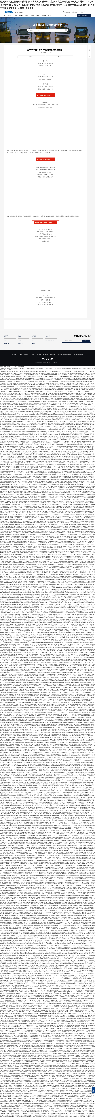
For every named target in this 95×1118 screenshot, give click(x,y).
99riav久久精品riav (26, 421)
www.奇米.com (30, 1090)
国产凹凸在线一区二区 (24, 554)
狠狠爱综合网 (7, 383)
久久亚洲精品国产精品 (17, 470)
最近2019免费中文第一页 (9, 722)
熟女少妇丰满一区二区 (21, 711)
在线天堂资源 (73, 475)
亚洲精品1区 (24, 902)
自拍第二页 (83, 975)
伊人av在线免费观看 (89, 797)
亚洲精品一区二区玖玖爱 (47, 543)
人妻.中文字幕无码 (7, 495)
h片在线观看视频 (58, 849)
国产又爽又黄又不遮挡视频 (43, 486)
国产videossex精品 (29, 461)
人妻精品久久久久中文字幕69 (30, 965)
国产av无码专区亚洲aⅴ (15, 500)
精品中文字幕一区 (54, 371)
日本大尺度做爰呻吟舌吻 (55, 423)
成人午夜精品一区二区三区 (8, 549)
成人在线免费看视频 (71, 624)
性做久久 (71, 440)
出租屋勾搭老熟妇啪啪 (75, 777)
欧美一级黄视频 (40, 390)
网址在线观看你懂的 (84, 719)
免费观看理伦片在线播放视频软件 (10, 1019)
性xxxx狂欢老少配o (55, 654)
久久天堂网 (53, 445)
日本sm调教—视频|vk (39, 737)
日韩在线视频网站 (19, 841)
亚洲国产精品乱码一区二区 (47, 807)
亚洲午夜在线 (67, 531)
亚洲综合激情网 (86, 703)
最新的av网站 (57, 1015)
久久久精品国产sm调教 (57, 476)
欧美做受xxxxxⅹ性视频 (34, 1087)
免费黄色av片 (45, 714)
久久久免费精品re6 (86, 1000)
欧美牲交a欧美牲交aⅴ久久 (23, 885)
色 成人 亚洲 (87, 483)
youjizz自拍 (15, 528)
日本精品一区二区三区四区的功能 (82, 658)
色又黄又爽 (56, 934)
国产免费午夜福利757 (70, 588)
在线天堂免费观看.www (74, 599)
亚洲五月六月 (10, 401)
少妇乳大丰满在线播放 (68, 894)
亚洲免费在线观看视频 (42, 1095)
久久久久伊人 (80, 623)
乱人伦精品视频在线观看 (18, 460)
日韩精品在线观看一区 (84, 699)
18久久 (73, 919)
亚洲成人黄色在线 (33, 383)
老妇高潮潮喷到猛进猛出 (27, 495)
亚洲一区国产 (48, 912)
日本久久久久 (48, 759)
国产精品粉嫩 (84, 698)
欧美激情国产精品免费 (33, 413)
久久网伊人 (75, 381)
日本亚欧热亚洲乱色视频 (26, 676)
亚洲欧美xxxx (64, 1005)
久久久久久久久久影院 (77, 1044)
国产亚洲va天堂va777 (44, 586)
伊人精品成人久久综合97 (8, 626)
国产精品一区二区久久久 (16, 922)
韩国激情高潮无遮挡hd (15, 621)
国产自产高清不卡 (63, 693)
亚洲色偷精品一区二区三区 (13, 990)
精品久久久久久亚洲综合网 (22, 644)
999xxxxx (88, 816)
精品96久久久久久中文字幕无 (43, 524)
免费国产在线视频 (78, 721)
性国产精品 (41, 416)
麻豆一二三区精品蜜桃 (65, 564)
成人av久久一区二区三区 (66, 965)
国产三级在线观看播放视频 (15, 980)
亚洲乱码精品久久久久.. (69, 435)
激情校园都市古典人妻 (61, 742)
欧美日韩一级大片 (59, 658)
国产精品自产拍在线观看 (63, 643)
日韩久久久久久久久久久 (59, 375)
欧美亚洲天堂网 (13, 646)
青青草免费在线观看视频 (14, 624)
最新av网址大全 (73, 666)
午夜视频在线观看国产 (16, 473)
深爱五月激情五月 (34, 712)
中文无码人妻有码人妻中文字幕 (26, 431)
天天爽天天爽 (36, 786)
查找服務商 (67, 12)
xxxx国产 (37, 370)
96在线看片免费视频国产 (74, 463)
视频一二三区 (90, 371)
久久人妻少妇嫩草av (54, 386)
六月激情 (23, 1025)
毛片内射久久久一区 (81, 666)
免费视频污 (65, 370)
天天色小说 (20, 553)
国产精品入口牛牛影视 (35, 774)
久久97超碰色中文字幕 (59, 787)
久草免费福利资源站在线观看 (24, 787)
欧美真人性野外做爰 (83, 513)
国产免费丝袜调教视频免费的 (52, 929)
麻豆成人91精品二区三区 (87, 890)
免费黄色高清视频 (22, 797)
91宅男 (49, 488)
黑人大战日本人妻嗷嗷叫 (23, 712)
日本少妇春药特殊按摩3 (83, 493)
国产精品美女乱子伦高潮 (33, 393)
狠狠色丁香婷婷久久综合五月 (81, 366)
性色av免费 (70, 388)
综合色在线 (74, 824)
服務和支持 (6, 331)
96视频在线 (19, 556)
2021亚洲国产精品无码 (46, 990)
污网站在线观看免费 (20, 693)
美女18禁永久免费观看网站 (31, 842)
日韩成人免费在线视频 (12, 687)
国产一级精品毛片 (50, 624)
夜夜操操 (80, 606)
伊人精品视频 (83, 461)
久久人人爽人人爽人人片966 (16, 889)
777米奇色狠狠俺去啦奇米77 (67, 879)
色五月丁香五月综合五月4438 (83, 772)
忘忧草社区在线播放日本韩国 (38, 782)
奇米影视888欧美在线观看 (14, 1083)
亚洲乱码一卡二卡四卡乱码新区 (71, 706)
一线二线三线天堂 (68, 935)
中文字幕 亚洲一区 (27, 1027)
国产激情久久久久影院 (78, 573)
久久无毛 (26, 1060)
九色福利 (24, 371)
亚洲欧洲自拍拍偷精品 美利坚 (17, 914)
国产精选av (78, 919)
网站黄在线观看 (47, 576)
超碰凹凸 (43, 415)
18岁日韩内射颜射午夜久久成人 (50, 506)
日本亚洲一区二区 (46, 819)
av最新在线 (38, 789)
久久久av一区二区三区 (72, 1045)
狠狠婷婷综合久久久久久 (31, 616)
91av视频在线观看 (87, 834)
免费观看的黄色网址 (7, 455)
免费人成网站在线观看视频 (51, 822)
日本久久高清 (74, 481)
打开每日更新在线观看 (26, 375)
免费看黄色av (78, 486)
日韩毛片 (67, 699)
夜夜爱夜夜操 (3, 380)
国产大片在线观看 (34, 671)
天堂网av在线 (30, 776)
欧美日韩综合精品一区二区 (22, 777)
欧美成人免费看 (66, 455)
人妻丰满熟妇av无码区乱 (26, 947)
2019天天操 (66, 686)
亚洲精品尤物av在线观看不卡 (32, 443)
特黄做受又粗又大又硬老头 (84, 370)
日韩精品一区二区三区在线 (46, 839)
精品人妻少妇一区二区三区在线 (17, 955)
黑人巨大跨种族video (47, 1044)
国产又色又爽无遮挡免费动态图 (13, 486)
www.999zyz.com (24, 388)
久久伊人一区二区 (33, 689)
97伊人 (7, 378)
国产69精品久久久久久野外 (56, 717)
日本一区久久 (19, 722)
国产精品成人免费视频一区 (83, 859)
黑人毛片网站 (80, 924)
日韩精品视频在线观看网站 (8, 413)
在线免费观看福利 (36, 779)
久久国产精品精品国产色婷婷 (68, 769)
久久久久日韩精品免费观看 (28, 370)
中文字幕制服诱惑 (12, 791)
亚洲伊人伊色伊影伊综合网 (8, 396)
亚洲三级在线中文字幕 (71, 687)
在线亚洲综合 (63, 586)
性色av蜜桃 (18, 604)
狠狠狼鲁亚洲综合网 (39, 717)
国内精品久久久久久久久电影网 (29, 426)
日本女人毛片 (36, 972)
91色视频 (64, 869)
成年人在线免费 (19, 576)
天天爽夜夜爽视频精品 (56, 574)
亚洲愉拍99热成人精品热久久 (49, 681)
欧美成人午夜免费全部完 (42, 910)
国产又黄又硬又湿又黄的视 (47, 596)
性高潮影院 (52, 524)
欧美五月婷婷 (48, 967)
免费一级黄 (68, 1044)
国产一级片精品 (83, 405)
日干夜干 (86, 393)
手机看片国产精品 (81, 985)
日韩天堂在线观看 (37, 529)
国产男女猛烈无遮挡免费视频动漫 (83, 1012)
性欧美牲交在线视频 (69, 658)
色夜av (86, 628)
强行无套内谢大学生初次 (5, 799)
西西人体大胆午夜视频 (5, 856)
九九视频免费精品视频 (10, 769)
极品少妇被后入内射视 (69, 470)
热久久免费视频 (73, 566)
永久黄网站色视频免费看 (5, 754)
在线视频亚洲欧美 (24, 566)
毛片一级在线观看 (70, 391)
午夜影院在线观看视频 (41, 518)
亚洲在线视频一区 (80, 368)
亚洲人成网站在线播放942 (51, 495)
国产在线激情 (18, 535)
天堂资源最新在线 (6, 574)
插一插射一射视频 (62, 969)
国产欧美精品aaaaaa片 (43, 639)
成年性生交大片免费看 (26, 769)
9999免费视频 (65, 877)
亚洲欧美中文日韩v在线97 (83, 406)
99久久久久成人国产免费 (42, 508)
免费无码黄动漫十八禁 (48, 421)
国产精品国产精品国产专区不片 (10, 907)
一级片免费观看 (18, 699)
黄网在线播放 (15, 892)
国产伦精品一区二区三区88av (83, 732)
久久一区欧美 (63, 520)
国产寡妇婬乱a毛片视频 (13, 846)
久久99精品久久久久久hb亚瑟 (62, 471)
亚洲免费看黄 (50, 787)
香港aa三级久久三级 (47, 405)
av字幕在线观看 (30, 711)
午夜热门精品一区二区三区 (20, 476)
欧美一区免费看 (60, 435)
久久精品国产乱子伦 (70, 390)
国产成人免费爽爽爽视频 (56, 877)
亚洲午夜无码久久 (66, 548)
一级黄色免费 (5, 403)
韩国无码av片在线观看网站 (72, 441)
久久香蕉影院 (36, 704)
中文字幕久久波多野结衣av (70, 797)
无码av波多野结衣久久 (8, 925)
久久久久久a (40, 549)
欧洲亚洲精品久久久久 (66, 430)
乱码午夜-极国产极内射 (35, 836)
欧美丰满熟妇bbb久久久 (31, 503)
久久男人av (17, 947)
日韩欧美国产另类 (7, 470)
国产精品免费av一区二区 (44, 816)
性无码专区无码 (12, 403)
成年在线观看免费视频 (69, 401)
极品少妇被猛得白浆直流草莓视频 (74, 910)
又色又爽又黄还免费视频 (19, 766)
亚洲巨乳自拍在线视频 (74, 1017)
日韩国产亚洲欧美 (31, 518)
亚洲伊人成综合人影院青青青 (7, 488)
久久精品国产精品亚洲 (20, 425)
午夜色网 (73, 634)
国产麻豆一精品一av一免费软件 (68, 701)
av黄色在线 (2, 486)
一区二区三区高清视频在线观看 (16, 949)
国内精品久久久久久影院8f (84, 654)
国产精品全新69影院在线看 (42, 410)
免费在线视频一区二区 (5, 732)
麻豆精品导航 (45, 540)
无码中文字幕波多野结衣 (55, 461)
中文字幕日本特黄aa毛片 (83, 831)
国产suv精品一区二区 (86, 693)
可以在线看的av (24, 817)
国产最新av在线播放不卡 (73, 405)
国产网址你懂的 (38, 438)
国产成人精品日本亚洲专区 (64, 751)
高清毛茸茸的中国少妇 (61, 726)
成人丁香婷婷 (36, 947)
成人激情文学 (46, 817)
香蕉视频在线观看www (42, 709)
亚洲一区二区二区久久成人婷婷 (35, 641)
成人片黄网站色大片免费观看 (70, 884)
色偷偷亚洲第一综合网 (63, 1078)
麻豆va (70, 1093)
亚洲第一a (21, 596)
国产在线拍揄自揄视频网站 (49, 826)
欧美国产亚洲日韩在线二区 (68, 411)
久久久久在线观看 (83, 614)
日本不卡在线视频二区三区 (78, 1093)
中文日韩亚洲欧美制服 (68, 378)
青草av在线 (86, 877)
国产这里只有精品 (44, 1047)
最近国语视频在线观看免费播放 (7, 629)
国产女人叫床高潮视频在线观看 (12, 664)
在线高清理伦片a (45, 461)
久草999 (73, 629)
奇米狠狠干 (51, 373)
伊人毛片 (60, 822)
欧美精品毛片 (55, 438)
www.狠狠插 (30, 396)
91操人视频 (84, 626)
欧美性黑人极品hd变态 (27, 581)
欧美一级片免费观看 (19, 451)
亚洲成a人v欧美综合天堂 (88, 536)
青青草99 (43, 490)
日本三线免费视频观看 (18, 1055)
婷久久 (16, 1070)
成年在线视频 (31, 1014)
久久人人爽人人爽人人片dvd (73, 549)
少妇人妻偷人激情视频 (14, 747)
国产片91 (51, 699)
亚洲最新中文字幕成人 (70, 857)
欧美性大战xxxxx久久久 (18, 1000)
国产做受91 (8, 894)
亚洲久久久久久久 (58, 453)
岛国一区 (12, 378)
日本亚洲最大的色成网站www (31, 451)
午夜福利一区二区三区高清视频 (13, 822)
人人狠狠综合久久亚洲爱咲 (9, 866)
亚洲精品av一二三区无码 (59, 985)
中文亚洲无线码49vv (10, 604)
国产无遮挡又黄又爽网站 (22, 881)
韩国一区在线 (77, 433)
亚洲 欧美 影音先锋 (25, 945)
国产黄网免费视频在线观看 (69, 395)
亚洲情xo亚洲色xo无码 (48, 757)
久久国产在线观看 (79, 470)
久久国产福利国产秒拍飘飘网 (44, 1012)
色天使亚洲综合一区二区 (38, 673)
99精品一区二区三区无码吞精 (45, 523)
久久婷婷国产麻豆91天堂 (8, 415)
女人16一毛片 (48, 1034)
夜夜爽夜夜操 (34, 930)
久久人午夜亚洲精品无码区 (50, 673)
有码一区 (65, 463)
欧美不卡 (39, 568)
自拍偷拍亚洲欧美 (34, 418)
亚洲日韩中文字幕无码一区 (16, 942)
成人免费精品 (45, 568)
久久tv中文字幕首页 (50, 744)
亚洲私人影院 (57, 821)
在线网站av (80, 621)
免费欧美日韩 (91, 628)
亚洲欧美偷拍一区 (15, 937)
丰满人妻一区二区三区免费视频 (23, 1042)
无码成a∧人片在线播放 (15, 426)
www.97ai (16, 857)
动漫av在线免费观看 (16, 739)
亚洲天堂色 (6, 1070)
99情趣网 (61, 496)
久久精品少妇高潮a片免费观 (10, 406)
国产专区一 (47, 598)
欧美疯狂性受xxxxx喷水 (43, 483)
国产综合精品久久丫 (43, 915)
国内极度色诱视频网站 (33, 890)
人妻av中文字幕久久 (59, 621)
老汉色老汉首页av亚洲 (62, 413)
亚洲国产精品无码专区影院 (22, 648)
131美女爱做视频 (36, 990)
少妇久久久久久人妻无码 (79, 488)
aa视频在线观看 (3, 666)
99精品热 (39, 729)
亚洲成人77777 (19, 920)
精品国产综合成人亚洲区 (84, 380)
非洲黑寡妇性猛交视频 (45, 445)
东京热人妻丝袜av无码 (25, 1004)
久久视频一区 (66, 1055)
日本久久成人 (28, 463)
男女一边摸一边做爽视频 (8, 446)
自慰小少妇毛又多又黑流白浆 (61, 373)
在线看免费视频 (67, 889)
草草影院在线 (58, 541)
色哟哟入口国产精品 (17, 438)
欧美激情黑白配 (15, 751)
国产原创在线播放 (25, 1083)
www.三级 (47, 371)
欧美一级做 (76, 458)
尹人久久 (12, 498)
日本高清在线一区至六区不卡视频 (8, 1005)
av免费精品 (2, 378)
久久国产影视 (74, 974)
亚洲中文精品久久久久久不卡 (62, 524)
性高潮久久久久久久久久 (24, 501)
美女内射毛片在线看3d (41, 425)
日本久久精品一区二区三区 (18, 929)
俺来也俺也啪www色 (71, 416)
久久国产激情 (58, 744)
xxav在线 (24, 696)
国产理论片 (39, 846)
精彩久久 (21, 441)
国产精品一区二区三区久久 (24, 373)
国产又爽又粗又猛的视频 (52, 448)
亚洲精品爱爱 (15, 436)
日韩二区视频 (62, 456)
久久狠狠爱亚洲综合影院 (49, 656)
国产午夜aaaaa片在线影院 (45, 1060)
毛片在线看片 (37, 406)
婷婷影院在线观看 (52, 393)
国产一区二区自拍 (76, 436)
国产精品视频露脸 (33, 440)
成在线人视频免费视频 (11, 881)
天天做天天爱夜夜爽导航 (85, 844)
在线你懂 (40, 904)
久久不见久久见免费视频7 (9, 699)
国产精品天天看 (15, 465)
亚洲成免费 (68, 436)
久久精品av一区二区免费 (61, 671)
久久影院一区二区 (17, 493)
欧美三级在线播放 (15, 586)
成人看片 (80, 403)
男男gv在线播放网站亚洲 (50, 889)
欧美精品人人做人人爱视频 (41, 684)
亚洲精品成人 (41, 418)
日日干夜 (61, 538)
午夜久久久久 (17, 443)
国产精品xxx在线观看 (48, 1048)
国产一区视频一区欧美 (34, 804)
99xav (16, 626)
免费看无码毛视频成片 (74, 684)
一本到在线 (19, 571)
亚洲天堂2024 (23, 490)
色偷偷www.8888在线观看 (76, 376)
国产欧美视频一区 (80, 398)
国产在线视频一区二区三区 (8, 947)
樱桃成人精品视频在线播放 (21, 413)
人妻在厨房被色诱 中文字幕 (19, 471)
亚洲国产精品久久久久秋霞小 (76, 714)
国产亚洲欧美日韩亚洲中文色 (7, 772)
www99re (41, 370)
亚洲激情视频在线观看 (68, 1050)
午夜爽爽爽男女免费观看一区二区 (24, 761)
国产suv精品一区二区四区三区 (22, 689)
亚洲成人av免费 (68, 1042)
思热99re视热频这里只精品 (39, 676)
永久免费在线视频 (42, 458)
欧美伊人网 (24, 960)
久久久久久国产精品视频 (60, 624)
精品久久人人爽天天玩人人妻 (37, 1015)
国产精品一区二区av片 (35, 1005)
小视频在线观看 (3, 410)
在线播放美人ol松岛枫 (34, 496)
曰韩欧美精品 (83, 490)
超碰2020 (29, 696)
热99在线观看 (57, 1088)
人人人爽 (8, 461)
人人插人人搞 (26, 699)
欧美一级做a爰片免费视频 (77, 396)
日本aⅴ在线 (80, 481)
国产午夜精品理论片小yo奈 (11, 724)
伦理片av (9, 809)
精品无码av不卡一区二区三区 (52, 428)
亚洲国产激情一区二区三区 (47, 366)
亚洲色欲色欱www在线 (72, 611)
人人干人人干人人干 (26, 917)
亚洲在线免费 (66, 616)
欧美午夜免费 (60, 1085)
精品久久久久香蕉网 (51, 1050)
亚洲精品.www (32, 508)
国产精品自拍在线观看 (68, 737)
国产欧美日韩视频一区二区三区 (81, 766)
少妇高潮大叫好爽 (24, 792)
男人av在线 (55, 917)
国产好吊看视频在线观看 (85, 678)
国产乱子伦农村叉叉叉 (59, 649)
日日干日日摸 (78, 817)
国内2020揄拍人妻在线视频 (18, 737)
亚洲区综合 (56, 807)
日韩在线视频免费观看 (59, 857)
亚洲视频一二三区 (48, 535)
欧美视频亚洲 (3, 366)
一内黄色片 (61, 846)
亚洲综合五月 (83, 990)
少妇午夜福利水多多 (63, 741)
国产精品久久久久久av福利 (36, 433)
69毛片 (23, 500)
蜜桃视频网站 (77, 754)
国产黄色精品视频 (53, 724)
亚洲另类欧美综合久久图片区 (67, 466)
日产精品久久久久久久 (79, 543)
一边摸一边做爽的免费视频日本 (23, 656)
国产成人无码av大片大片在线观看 (31, 919)
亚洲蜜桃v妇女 (42, 408)
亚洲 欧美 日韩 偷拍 (62, 561)
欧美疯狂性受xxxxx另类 (31, 729)
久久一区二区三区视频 (27, 604)
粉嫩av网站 (47, 950)
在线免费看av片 (82, 842)
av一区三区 (64, 445)
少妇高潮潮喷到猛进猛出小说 (41, 776)
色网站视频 (43, 687)
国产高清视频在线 (54, 496)
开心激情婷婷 (45, 869)
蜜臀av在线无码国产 (47, 485)
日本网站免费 (53, 716)
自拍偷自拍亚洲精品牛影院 (21, 967)
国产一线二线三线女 (28, 658)
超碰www (35, 608)
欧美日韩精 (30, 466)
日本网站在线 (22, 814)
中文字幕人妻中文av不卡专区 (27, 403)
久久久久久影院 (3, 698)
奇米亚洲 (42, 912)
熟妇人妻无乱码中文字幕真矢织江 (59, 1012)
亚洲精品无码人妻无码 (40, 381)
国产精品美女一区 (87, 799)
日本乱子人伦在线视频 (54, 989)
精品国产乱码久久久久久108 (56, 789)
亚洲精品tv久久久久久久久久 (33, 490)
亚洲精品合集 (83, 538)
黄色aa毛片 (15, 984)
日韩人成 (57, 563)
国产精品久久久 (38, 584)
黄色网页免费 (5, 423)
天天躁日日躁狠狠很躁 (76, 997)
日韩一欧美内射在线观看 (12, 1073)
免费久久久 (24, 698)
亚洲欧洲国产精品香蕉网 (12, 368)
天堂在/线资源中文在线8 (30, 446)
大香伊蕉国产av (71, 749)
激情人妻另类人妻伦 (6, 1113)
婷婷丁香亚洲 (79, 643)
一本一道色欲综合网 (61, 515)
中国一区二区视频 (8, 704)
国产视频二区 (61, 639)
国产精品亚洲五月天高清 (81, 401)
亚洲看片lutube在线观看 (20, 847)
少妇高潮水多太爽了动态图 (13, 1004)
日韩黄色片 (59, 962)
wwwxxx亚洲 (82, 949)
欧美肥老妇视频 (77, 711)
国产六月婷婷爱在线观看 (79, 752)
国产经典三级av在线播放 (78, 806)
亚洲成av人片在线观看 (59, 421)
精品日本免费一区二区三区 (80, 423)
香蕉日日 (66, 516)
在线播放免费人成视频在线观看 (54, 955)
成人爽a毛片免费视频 (68, 1082)
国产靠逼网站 (76, 460)
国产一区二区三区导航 (40, 544)
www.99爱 (30, 406)
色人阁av (6, 388)
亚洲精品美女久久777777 (44, 633)
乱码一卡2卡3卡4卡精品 (86, 540)
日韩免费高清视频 (13, 463)
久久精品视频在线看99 (43, 724)
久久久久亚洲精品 (88, 885)
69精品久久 (70, 1005)
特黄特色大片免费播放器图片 (60, 802)
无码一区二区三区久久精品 (77, 393)
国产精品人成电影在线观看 (42, 588)
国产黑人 (46, 1113)
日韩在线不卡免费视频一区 (60, 420)
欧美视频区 (7, 654)
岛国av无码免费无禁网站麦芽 (69, 398)
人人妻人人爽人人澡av (80, 583)
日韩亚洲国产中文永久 (54, 483)
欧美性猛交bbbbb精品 (31, 781)
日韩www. (31, 1080)
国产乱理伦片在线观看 (39, 541)
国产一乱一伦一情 (25, 549)
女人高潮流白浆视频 (58, 851)
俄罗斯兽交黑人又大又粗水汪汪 (50, 643)
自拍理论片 (24, 854)
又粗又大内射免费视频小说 (28, 475)
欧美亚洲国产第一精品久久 (38, 598)
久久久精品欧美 (73, 1068)
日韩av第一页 (21, 897)
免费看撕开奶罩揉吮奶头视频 (39, 954)
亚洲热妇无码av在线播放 (74, 490)
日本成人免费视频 (31, 1040)
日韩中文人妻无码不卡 (89, 524)
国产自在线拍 (66, 376)
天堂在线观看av (34, 759)
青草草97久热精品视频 (79, 1082)
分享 (51, 52)
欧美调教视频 (6, 681)
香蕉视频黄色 (32, 881)
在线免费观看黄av (47, 481)
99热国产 (60, 378)
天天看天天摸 (20, 410)
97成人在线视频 (89, 385)
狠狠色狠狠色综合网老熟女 (17, 861)
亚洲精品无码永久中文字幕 (6, 561)
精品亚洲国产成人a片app (32, 766)
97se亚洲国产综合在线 (29, 441)
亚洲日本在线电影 (13, 569)
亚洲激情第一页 (74, 455)
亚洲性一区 (64, 418)
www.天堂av (22, 709)
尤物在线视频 (13, 516)
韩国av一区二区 (63, 443)
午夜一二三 (72, 538)
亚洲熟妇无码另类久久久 (29, 410)
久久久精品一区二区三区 (29, 480)
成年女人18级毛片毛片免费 (74, 413)
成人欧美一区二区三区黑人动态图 (86, 381)
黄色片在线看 (37, 952)
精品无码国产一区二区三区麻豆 (86, 727)
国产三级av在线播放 (10, 1042)
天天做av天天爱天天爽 (83, 786)
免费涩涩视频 (12, 466)
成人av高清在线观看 (50, 500)
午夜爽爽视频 (29, 925)
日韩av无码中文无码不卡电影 (28, 588)
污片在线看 (19, 932)
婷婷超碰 (33, 864)
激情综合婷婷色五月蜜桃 (84, 574)
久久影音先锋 (13, 639)
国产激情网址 (35, 732)
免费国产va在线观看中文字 (30, 629)
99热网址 (77, 391)
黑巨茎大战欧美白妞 (43, 756)
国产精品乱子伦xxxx (71, 520)
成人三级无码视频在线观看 (27, 772)
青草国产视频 (35, 481)
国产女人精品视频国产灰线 (56, 463)
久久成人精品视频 (56, 879)
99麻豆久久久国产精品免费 (62, 714)
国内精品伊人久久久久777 (53, 443)
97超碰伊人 (63, 391)
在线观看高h (3, 776)
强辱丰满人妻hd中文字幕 (40, 1050)
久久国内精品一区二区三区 (56, 736)
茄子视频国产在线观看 (35, 1105)
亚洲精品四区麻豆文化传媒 (37, 979)
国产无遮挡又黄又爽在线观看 (81, 581)
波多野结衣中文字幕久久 (40, 561)
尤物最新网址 (7, 1025)
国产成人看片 (5, 762)
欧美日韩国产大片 (41, 861)
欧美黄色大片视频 (56, 436)
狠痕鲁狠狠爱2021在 (23, 496)
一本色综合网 (82, 438)
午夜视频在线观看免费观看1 (17, 746)
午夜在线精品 (48, 686)
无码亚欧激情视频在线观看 (20, 784)
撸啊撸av (70, 465)
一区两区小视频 (32, 789)
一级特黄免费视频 (19, 629)
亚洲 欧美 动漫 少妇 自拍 (80, 694)
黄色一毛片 (17, 435)
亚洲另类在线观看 (60, 516)
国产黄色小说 (51, 426)
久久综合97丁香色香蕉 (83, 789)
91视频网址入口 (41, 764)
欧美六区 (7, 516)
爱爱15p (65, 544)
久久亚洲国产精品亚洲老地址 (63, 734)
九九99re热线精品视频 (39, 744)
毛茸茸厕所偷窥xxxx (60, 468)
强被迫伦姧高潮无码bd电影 (41, 824)
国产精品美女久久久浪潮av (82, 1027)
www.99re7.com (30, 717)
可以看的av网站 (23, 664)
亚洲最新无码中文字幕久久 (70, 501)
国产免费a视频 (12, 985)
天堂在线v (89, 538)
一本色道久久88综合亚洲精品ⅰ (50, 856)
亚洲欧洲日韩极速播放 (9, 520)
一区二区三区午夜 (78, 528)
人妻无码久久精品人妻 (42, 559)
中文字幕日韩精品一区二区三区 (70, 679)
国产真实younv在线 (90, 752)
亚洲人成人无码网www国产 (40, 669)
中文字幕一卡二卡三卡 (12, 671)
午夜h (58, 446)
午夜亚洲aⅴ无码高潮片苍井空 (74, 742)
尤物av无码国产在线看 (22, 393)
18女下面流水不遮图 (42, 649)
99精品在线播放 (5, 930)
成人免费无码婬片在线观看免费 (7, 544)
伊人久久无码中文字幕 (33, 799)
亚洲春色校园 (27, 491)
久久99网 (28, 584)
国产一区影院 (48, 874)
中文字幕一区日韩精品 (9, 992)
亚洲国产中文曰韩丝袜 (66, 816)
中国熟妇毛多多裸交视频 (88, 817)
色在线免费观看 (46, 631)
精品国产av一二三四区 (19, 608)
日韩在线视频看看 (57, 573)
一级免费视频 (65, 756)
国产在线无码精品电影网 (77, 739)
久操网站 (41, 481)
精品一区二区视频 (14, 935)
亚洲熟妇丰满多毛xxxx (66, 727)
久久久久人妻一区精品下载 (79, 529)
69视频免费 (5, 747)
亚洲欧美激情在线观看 (33, 694)
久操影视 (2, 523)
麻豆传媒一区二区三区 (63, 762)
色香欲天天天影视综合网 (68, 543)
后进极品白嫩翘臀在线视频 (22, 804)
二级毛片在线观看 (27, 663)
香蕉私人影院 (30, 960)
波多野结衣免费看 (36, 1082)
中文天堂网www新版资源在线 (73, 1075)
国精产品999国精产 (89, 485)
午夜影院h (55, 777)
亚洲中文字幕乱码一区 (69, 694)
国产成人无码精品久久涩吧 (80, 445)
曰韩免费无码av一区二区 (61, 1032)
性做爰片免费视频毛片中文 (79, 601)
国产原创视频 (82, 706)
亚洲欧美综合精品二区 (52, 380)
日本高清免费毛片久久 (25, 638)
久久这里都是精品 (37, 796)
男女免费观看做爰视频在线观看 (59, 415)
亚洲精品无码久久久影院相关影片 (69, 899)
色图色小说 (15, 1053)
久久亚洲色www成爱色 (9, 816)
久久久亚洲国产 (58, 862)
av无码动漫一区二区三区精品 (34, 664)
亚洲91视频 (23, 609)
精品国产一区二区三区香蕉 (35, 831)
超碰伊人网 (87, 368)
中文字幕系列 (60, 696)
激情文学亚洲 (17, 862)
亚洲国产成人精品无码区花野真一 (17, 453)
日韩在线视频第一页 (46, 894)
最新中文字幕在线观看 (9, 854)
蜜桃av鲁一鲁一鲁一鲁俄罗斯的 (41, 872)
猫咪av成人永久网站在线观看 (15, 411)
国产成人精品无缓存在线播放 (69, 451)
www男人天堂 (89, 391)
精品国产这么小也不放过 (22, 641)
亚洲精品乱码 (91, 771)
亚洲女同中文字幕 (43, 683)
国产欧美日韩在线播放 (39, 1014)
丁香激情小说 (29, 391)
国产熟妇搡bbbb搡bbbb (67, 381)
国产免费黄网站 (25, 869)
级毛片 (71, 932)
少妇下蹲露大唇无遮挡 (84, 400)
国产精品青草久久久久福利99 (42, 791)
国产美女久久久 (51, 831)
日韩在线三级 (62, 912)
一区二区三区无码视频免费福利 (79, 669)
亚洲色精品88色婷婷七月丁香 (72, 554)
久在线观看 (17, 786)
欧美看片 (88, 583)
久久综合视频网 (84, 711)
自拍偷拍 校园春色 (34, 870)
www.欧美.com (11, 656)
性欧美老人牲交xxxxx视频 (51, 1077)
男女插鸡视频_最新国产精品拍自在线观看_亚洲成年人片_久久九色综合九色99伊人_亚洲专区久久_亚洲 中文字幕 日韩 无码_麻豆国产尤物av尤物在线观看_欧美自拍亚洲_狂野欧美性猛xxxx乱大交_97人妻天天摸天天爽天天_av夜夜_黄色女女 (47, 4)
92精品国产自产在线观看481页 (22, 415)
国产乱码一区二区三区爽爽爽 (28, 574)
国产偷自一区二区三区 (87, 999)
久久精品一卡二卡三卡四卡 (63, 947)
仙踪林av (18, 385)
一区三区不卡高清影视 (22, 806)
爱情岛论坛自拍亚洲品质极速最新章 (43, 812)
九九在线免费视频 (12, 410)
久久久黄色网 (87, 481)
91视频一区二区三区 (74, 633)
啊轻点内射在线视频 (28, 920)
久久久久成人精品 (71, 671)
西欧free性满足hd (6, 405)
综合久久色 (65, 523)
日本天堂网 (26, 440)
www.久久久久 (55, 874)
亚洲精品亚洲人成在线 (56, 493)
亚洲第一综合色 (12, 885)
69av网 (15, 1030)
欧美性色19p (19, 771)
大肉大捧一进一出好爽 (82, 430)
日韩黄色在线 (55, 569)
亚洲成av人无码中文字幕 (54, 774)
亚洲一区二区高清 (80, 857)
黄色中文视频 (24, 558)
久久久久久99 (87, 480)
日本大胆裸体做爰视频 (65, 837)
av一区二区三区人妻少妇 (13, 691)
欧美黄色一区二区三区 (15, 676)
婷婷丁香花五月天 (32, 540)
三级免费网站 (31, 401)
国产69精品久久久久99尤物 (67, 716)
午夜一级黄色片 (82, 455)
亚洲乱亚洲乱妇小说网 (32, 511)
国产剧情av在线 (52, 418)
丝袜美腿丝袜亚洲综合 (45, 704)
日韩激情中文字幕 (22, 915)
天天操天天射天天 (70, 980)
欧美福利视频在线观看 (39, 510)
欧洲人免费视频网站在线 (9, 674)
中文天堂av (66, 496)
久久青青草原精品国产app (85, 639)
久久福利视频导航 (38, 531)
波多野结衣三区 (42, 380)
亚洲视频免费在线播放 (30, 456)
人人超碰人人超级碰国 (52, 403)
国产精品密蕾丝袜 (68, 569)
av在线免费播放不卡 (19, 1007)
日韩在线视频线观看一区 (77, 1007)
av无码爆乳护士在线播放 (36, 631)
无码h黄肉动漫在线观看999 (64, 396)
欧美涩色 (42, 513)
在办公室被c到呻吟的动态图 (48, 553)
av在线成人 (38, 1064)
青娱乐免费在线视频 (72, 571)
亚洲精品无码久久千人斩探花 (80, 440)
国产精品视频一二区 (75, 900)
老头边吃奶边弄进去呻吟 (12, 441)
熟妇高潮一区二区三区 (82, 912)
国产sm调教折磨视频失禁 (25, 465)
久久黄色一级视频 (39, 1017)
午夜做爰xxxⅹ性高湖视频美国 (44, 927)
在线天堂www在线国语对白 (47, 375)
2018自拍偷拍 (29, 533)
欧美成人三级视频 (82, 837)
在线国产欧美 (5, 714)
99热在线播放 (14, 430)
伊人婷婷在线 (21, 724)
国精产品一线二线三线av (64, 930)
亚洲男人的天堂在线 (67, 601)
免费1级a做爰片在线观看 (23, 1098)
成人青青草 (52, 516)
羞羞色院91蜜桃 (35, 1047)
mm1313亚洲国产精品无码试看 (13, 521)
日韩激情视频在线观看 (23, 430)
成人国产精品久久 (64, 732)
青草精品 (51, 629)
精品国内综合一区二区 (78, 929)
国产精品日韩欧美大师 (69, 804)
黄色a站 (20, 543)
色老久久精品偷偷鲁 (26, 598)
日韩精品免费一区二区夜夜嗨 (78, 584)
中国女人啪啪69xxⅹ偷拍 (64, 917)
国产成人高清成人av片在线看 (8, 371)
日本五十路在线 (66, 849)
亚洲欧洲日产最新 (30, 851)
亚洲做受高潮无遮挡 (87, 907)
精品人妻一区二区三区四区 (45, 964)
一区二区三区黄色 (24, 398)
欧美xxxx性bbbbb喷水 (86, 505)
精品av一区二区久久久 (20, 503)
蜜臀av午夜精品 (12, 1009)
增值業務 (32, 15)
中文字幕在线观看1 (29, 922)
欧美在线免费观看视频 (44, 732)
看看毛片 (41, 564)
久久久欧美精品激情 (27, 411)
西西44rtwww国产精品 (61, 703)
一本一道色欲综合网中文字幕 (71, 513)
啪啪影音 (54, 1060)
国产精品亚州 (64, 408)
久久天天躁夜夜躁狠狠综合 (79, 500)
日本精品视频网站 (43, 451)
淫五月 (30, 648)
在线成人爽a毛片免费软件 (11, 468)
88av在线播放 (37, 1002)
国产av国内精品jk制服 (79, 914)
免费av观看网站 (45, 1078)
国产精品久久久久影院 (47, 430)
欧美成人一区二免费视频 (85, 724)
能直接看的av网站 (78, 945)
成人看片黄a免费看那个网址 (67, 446)
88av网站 (87, 398)
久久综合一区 (9, 872)
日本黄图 (39, 540)
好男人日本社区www (5, 385)
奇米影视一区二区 (29, 801)
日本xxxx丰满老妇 (19, 1060)
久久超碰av (57, 559)
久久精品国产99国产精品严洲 (21, 591)
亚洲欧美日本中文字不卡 (62, 638)
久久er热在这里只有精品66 (16, 541)
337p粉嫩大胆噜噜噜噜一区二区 (28, 727)
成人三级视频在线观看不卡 (44, 440)
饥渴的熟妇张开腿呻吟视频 (67, 752)
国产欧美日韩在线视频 (83, 722)
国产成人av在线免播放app (33, 811)
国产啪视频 (27, 746)
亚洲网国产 (83, 446)
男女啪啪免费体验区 (51, 726)
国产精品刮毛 (59, 826)
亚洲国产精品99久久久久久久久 (22, 395)
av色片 (59, 473)
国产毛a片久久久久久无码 (46, 478)
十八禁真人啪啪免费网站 (15, 370)
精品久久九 (58, 653)
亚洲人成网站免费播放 (81, 521)
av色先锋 (16, 513)
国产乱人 (67, 536)
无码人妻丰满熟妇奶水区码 (67, 872)
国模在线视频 (86, 721)
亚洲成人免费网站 (64, 559)
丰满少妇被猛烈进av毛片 (21, 716)
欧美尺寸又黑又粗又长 (71, 1024)
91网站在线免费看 (70, 869)
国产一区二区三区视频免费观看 (12, 506)
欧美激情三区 (90, 626)
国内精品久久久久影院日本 (35, 869)
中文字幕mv (53, 578)
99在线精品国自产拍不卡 (37, 866)
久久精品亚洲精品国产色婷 (12, 839)
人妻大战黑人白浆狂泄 (84, 1015)
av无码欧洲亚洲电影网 (67, 905)
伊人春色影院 (81, 465)
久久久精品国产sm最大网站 (34, 698)
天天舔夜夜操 (39, 643)
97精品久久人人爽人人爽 (13, 491)
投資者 (19, 331)
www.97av (91, 789)
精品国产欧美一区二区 (57, 616)
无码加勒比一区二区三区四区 (11, 496)
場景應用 (15, 15)
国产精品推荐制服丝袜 (35, 751)
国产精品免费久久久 (49, 1005)
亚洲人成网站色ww (81, 448)
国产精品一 (66, 403)
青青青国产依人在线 (69, 528)
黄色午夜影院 (47, 370)
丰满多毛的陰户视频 (79, 774)
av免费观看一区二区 (83, 443)
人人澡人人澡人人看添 (34, 777)
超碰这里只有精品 (53, 1047)
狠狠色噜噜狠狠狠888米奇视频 (53, 400)
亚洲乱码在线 (54, 614)
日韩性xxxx (47, 942)
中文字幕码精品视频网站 (63, 1004)
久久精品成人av (8, 528)
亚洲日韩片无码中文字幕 (48, 902)
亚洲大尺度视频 (86, 410)
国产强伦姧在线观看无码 (8, 535)
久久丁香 (70, 578)
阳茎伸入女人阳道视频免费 (75, 741)
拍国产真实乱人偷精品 (7, 416)
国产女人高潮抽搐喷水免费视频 (23, 614)
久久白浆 (8, 832)
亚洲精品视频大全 (18, 378)
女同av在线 (38, 579)
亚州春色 (6, 510)
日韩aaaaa (73, 598)
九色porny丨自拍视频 (13, 508)
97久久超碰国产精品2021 (86, 856)
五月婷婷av (29, 371)
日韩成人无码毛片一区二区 (50, 1102)
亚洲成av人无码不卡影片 (68, 458)
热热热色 (27, 596)
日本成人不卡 (80, 687)
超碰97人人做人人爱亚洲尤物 (26, 515)
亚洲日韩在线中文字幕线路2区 (46, 388)
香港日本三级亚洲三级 (5, 430)
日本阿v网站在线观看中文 (28, 882)
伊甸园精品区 (72, 952)
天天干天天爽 (39, 548)
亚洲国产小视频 (78, 646)
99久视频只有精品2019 (88, 376)
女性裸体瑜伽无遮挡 (63, 448)
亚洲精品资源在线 (46, 719)
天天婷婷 (23, 385)
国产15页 (23, 521)
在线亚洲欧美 (76, 724)
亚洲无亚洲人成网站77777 (22, 674)
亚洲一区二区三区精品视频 (60, 674)
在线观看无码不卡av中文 (72, 827)
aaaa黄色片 (47, 533)
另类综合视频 (83, 373)
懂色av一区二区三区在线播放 (85, 960)
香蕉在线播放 (66, 907)
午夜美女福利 (70, 515)
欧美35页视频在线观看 (39, 495)
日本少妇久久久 (38, 593)
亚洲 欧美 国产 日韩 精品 (88, 426)
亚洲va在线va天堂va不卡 (57, 894)
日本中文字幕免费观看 (42, 932)
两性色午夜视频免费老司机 (80, 972)
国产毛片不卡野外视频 (46, 1000)
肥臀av (6, 628)
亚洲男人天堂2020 (71, 415)
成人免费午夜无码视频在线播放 (44, 885)
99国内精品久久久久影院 (85, 418)
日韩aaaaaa (26, 418)
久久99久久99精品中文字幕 (84, 478)
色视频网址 (37, 589)
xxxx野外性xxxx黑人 (25, 862)
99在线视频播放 (73, 524)
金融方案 (38, 15)
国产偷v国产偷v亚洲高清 (66, 636)
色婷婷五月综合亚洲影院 (61, 914)
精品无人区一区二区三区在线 (22, 366)
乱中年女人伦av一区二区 (53, 684)
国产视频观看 (21, 668)
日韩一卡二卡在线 (84, 967)
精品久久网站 (53, 999)
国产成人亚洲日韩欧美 (59, 629)
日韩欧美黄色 (82, 453)
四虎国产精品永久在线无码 (88, 471)
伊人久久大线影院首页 (87, 641)
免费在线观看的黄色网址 (51, 606)
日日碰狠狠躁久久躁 (28, 601)
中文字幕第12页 (14, 1068)
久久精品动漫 (89, 533)
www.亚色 (15, 373)
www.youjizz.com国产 (19, 456)
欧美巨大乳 (53, 742)
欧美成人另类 (6, 731)
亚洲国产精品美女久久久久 (31, 724)
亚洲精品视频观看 (60, 588)
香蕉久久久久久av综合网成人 (32, 445)
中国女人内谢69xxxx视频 (27, 912)
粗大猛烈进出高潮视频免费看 (70, 924)
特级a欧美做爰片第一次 (24, 731)
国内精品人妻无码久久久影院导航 (13, 518)
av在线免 (17, 431)
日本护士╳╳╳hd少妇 (56, 465)
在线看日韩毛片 (64, 982)
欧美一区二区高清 (67, 453)
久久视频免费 (7, 861)
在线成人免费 (52, 588)
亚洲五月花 (19, 794)
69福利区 (90, 912)
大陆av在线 (44, 722)
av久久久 (40, 987)
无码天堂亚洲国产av (84, 1005)
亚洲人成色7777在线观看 (8, 603)
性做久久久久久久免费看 (51, 510)
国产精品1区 (59, 533)
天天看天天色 (10, 766)
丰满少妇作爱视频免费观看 (17, 836)
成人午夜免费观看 (58, 596)
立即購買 (34, 331)
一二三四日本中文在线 (9, 451)
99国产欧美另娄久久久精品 (43, 736)
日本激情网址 (68, 438)
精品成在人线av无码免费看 (85, 881)
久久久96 (90, 443)
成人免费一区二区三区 (10, 761)
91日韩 (75, 925)
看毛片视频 (80, 827)
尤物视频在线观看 (78, 410)
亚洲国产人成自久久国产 (67, 955)
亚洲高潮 (22, 491)
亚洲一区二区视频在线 (51, 413)
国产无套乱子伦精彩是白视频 (72, 870)
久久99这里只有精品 (80, 980)
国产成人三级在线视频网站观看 (79, 473)
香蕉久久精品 (38, 453)
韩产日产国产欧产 (21, 533)
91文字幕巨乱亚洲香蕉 (79, 704)
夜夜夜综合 (25, 1048)
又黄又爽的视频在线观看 (81, 649)
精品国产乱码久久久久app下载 (78, 776)
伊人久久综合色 (34, 731)
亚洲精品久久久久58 (11, 613)
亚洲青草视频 (34, 987)
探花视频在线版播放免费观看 (22, 1059)
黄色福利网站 (8, 737)
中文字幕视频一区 (77, 846)
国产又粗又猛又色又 (78, 970)
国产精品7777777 (23, 1014)
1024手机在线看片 (36, 975)
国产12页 (80, 1045)
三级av (14, 648)
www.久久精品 (73, 371)
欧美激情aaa (7, 498)
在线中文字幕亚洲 (8, 445)
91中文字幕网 (67, 673)
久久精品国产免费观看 (31, 1068)
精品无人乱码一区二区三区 (74, 663)
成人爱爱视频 (69, 854)
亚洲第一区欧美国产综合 (14, 703)
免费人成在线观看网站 (76, 508)
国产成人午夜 (72, 940)
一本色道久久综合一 (71, 1010)
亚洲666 (31, 636)
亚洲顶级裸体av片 (8, 802)
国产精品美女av (72, 448)
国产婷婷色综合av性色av (7, 862)
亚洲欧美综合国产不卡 (46, 501)
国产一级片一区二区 (32, 899)
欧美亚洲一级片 (19, 663)
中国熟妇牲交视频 (33, 483)
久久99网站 (46, 373)
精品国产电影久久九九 (29, 744)
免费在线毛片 (48, 511)
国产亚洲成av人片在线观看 (52, 558)
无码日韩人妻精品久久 (20, 583)
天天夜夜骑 (9, 776)
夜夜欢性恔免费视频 (59, 528)
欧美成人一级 (64, 664)
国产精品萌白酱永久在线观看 (83, 984)
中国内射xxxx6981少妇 (78, 586)
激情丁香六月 (23, 579)
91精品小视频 (79, 729)
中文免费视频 (9, 1117)
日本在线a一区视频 (66, 493)
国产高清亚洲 (23, 506)
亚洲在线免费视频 (66, 678)
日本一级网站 (17, 782)
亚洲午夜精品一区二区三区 (53, 518)
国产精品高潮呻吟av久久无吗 (58, 767)
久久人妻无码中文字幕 (56, 995)
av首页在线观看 (67, 897)
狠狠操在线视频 (22, 934)
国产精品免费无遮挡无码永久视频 (77, 950)
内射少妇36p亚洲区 (80, 1087)
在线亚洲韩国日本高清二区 (84, 679)
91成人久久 (47, 648)
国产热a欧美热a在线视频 (13, 554)
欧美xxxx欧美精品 (59, 712)
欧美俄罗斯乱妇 (83, 554)
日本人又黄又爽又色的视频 (64, 481)
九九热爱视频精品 (62, 994)
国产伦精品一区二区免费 (32, 837)
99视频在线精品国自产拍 (8, 475)
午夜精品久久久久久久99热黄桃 (79, 428)
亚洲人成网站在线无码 (45, 638)
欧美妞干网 (51, 613)
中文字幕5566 (76, 856)
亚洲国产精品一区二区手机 (28, 573)
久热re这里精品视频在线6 (40, 431)
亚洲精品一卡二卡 (57, 450)
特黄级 (62, 631)
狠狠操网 (44, 664)
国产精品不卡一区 (42, 814)
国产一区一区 (3, 441)
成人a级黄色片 (31, 1037)
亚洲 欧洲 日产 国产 (85, 746)
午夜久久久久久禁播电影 (77, 548)
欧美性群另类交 (24, 483)
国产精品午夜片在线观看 (55, 1025)
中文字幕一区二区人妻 (15, 643)
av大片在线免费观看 (21, 391)
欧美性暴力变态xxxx (56, 584)
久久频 (31, 957)
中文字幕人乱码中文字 (7, 707)
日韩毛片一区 (70, 876)
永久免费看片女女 (14, 924)
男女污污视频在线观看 (84, 651)
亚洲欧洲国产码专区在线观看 (10, 1098)
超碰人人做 (38, 719)
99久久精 (60, 1019)
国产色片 (27, 524)
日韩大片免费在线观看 (58, 1097)
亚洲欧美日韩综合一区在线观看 (66, 556)
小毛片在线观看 (65, 653)
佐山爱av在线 (5, 656)
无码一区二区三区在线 (63, 511)
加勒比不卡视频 (8, 1082)
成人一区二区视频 (11, 870)
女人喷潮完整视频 (64, 807)
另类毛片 (12, 431)
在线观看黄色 (59, 544)
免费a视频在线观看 (33, 644)
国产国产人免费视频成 (10, 523)
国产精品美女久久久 (61, 1009)
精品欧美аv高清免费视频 (45, 811)
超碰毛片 (70, 638)
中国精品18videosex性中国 (20, 564)
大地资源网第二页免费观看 (79, 375)
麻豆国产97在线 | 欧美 (53, 1095)
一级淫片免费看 (66, 1019)
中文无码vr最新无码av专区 (30, 651)
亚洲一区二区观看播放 (52, 378)
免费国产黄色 (11, 1060)
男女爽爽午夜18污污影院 (6, 719)
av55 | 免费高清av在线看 (9, 734)
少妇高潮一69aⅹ (88, 857)
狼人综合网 (53, 513)
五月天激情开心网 (73, 403)
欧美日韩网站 (89, 736)
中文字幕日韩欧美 (85, 413)
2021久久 (43, 1002)
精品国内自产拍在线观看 (40, 707)
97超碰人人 (49, 687)
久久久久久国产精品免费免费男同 (25, 687)
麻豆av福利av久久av (54, 571)
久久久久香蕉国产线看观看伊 (82, 707)
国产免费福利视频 (47, 438)
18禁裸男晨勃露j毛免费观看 (53, 661)
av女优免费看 (48, 827)
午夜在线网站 (60, 673)
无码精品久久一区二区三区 (40, 882)
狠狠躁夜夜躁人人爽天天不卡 (27, 510)
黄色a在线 (59, 754)
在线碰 (12, 844)
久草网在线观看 (80, 797)
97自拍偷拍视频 (90, 521)
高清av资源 (74, 593)
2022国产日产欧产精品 (80, 736)
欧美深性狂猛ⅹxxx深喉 (56, 546)
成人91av (35, 411)
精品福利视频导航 (31, 381)
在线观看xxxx (48, 581)
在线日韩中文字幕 (22, 420)
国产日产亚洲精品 (22, 531)
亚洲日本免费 (39, 456)
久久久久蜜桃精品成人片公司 (76, 653)
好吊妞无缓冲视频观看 (81, 769)
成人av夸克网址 (26, 1029)
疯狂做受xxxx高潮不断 (81, 541)
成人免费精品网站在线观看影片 (11, 1077)
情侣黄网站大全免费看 (30, 681)
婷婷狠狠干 (71, 801)
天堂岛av (92, 480)
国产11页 (52, 408)
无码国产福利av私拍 (48, 549)
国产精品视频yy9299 (62, 724)
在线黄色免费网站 (62, 859)
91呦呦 (80, 426)
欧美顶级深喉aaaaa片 (85, 638)
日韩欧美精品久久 (52, 1037)
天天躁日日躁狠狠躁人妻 (16, 890)
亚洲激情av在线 (69, 529)
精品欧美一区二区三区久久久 (43, 784)
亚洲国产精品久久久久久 (79, 386)
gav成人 (62, 406)
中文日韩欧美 (49, 609)
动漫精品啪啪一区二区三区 (36, 699)
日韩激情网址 (48, 415)
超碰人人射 (82, 523)
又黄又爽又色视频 (10, 817)
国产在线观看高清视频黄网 (14, 727)
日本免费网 (48, 601)
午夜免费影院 (5, 450)
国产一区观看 (41, 511)
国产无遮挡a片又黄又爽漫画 (43, 1019)
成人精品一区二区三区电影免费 (59, 967)
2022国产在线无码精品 (56, 368)
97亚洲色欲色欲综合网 (16, 669)
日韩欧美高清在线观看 (13, 458)
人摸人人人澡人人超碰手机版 (10, 661)
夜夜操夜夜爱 (53, 486)
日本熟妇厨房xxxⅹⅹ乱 (12, 712)
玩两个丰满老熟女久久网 (44, 594)
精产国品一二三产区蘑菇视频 (18, 428)
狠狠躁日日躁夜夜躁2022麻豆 (70, 623)
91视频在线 (65, 844)
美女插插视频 (75, 727)
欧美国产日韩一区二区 (10, 576)
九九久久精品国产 (28, 954)
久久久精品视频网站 (38, 466)
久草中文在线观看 (18, 736)
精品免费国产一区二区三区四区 (22, 408)
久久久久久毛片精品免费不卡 (26, 937)
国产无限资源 (8, 524)
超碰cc (46, 418)
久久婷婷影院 (46, 761)
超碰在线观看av (66, 634)
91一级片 (25, 556)
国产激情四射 (49, 1042)
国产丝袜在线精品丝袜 (46, 406)
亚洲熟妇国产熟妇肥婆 (25, 631)
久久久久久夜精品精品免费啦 (52, 663)
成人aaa (24, 722)
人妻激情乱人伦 (10, 841)
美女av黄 (43, 658)
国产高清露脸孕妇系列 (24, 741)
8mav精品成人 (48, 884)
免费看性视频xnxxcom (23, 406)
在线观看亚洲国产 (55, 900)
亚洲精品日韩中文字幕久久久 (87, 546)
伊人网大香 (90, 614)
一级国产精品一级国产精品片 (86, 569)
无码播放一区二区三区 (52, 937)
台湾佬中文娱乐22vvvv (79, 515)
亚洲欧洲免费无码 (34, 1053)
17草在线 (23, 551)
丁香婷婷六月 (13, 794)
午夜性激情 (49, 618)
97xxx (93, 836)
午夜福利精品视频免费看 (52, 561)
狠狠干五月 (84, 749)
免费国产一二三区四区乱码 (21, 684)
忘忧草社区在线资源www (36, 997)
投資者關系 (44, 15)
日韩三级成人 (70, 366)
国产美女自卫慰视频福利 (79, 852)
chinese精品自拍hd (9, 443)
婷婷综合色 (57, 466)
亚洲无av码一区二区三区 (52, 741)
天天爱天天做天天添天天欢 (12, 831)
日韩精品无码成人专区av (73, 544)
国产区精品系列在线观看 (72, 606)
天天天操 (41, 671)
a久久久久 (50, 915)
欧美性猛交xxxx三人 (60, 529)
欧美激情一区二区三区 (61, 656)
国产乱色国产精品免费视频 (86, 544)
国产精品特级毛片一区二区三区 (9, 673)
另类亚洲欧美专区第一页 (56, 598)
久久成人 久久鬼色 (35, 638)
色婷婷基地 (77, 851)
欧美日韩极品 (88, 932)
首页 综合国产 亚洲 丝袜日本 (78, 989)
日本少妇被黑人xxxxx (16, 421)
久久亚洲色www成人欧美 (47, 401)
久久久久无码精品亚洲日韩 (24, 999)
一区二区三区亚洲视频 (13, 1002)
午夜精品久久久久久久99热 (76, 944)
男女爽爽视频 (42, 556)
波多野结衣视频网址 (63, 942)
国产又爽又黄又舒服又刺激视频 (7, 503)
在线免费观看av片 (30, 544)
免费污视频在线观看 (62, 1047)
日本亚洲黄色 (53, 633)
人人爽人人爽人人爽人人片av (84, 593)
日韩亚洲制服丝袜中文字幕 (73, 505)
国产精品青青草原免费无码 (57, 704)
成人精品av (61, 1007)
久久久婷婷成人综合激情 (58, 1039)
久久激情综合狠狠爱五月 (52, 425)
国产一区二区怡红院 (61, 1010)
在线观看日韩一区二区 (39, 992)
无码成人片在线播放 (38, 826)
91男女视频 (54, 1100)
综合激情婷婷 (75, 631)
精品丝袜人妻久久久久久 (28, 701)
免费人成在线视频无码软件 (63, 1100)
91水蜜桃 (6, 631)
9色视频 (76, 691)
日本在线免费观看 (31, 784)
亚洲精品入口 (18, 544)
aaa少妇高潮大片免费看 (73, 461)
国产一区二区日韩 (19, 498)
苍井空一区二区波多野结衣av (13, 558)
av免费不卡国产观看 (31, 506)
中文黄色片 (41, 493)
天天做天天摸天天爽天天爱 (29, 719)
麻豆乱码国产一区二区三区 (33, 478)
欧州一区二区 (33, 1059)
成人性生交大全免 (45, 1027)
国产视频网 (34, 568)
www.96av (75, 465)
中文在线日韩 (77, 546)
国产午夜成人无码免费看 (23, 957)
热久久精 (65, 651)
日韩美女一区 (29, 990)
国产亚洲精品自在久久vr (32, 915)
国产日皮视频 (26, 767)
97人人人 (35, 460)
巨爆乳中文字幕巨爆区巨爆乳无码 (45, 674)
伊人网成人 (40, 944)
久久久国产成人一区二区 (21, 466)
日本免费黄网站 (16, 952)
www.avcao (91, 1060)
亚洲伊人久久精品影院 (39, 395)
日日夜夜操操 (47, 599)
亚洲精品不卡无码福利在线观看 (27, 589)
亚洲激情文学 (42, 967)
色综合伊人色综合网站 (39, 822)
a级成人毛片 (34, 1073)
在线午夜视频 (21, 626)
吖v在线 (11, 779)
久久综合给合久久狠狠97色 (57, 666)
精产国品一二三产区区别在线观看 (29, 535)
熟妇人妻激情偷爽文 (26, 1020)
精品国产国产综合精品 (15, 574)
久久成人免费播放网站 (84, 1097)
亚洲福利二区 (66, 596)
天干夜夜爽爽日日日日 (62, 681)
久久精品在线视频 (16, 375)
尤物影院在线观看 (90, 501)
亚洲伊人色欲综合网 (53, 711)
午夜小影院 (42, 476)
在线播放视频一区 (88, 470)
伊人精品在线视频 (34, 408)
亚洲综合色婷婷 (29, 500)
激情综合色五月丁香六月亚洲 (67, 895)
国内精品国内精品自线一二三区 (24, 732)
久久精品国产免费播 (35, 436)
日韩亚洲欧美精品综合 (40, 573)
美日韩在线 (22, 990)
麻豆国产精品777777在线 (29, 485)
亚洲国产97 (75, 994)
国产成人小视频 (82, 388)
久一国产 (16, 721)
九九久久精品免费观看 (36, 473)
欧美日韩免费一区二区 (74, 373)
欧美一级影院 (79, 431)
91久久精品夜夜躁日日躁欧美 (17, 461)
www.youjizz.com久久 (31, 1025)
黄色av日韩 (60, 501)
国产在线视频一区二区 (72, 656)
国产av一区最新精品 (27, 543)
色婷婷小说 (64, 465)
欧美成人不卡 (90, 554)
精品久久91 (55, 501)
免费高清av (70, 970)
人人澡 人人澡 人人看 (64, 812)
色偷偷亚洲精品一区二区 (23, 468)
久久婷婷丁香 (9, 376)
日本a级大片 (55, 405)
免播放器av (64, 591)
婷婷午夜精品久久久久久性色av (42, 475)
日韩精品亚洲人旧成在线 (18, 821)
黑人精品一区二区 (67, 598)
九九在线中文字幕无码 (69, 619)
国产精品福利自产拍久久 (76, 450)
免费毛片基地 (25, 739)
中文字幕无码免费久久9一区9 (66, 852)
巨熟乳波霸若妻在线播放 (85, 684)
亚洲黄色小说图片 (19, 1110)
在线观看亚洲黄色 (28, 905)
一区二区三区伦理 (42, 558)
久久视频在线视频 (6, 869)
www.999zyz (50, 649)
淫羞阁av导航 (5, 1009)
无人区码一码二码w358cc (52, 556)
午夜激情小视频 (39, 505)
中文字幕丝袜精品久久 (45, 995)
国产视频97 (71, 583)
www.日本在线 (80, 747)
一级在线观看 (51, 528)
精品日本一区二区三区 (48, 433)
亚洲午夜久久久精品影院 (31, 400)
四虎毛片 (75, 832)
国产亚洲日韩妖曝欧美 (38, 533)
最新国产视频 (9, 540)
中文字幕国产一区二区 (60, 426)
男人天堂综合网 (18, 972)
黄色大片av (62, 1024)
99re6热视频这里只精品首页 (41, 711)
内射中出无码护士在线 (21, 985)
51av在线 (76, 388)
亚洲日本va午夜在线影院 (52, 764)
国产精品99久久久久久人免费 (80, 902)
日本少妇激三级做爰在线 (87, 937)
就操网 (26, 1010)
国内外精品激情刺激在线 (49, 671)
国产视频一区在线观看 (19, 686)
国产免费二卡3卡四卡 (36, 807)
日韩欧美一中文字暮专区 (18, 559)
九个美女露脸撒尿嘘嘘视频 (12, 954)
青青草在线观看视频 (54, 603)
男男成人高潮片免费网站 (45, 376)
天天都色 (56, 441)
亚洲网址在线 (61, 1095)
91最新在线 (8, 812)
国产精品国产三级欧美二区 (66, 563)
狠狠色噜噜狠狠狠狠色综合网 (63, 393)
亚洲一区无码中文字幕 (35, 415)
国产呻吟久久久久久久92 (68, 581)
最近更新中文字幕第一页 (23, 594)
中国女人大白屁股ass (15, 405)
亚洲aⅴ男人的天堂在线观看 (56, 521)
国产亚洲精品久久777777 (48, 794)
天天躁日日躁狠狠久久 (76, 937)
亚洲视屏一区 (38, 516)
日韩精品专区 (46, 809)
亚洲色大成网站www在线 (12, 543)
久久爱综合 (11, 408)
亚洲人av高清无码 (14, 383)
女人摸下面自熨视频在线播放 (54, 882)
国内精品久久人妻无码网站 (88, 1088)
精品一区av (40, 535)
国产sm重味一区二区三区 (45, 890)
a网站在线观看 (84, 1035)
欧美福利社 (43, 450)
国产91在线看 (6, 726)
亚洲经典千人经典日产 (50, 390)
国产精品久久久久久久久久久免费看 (50, 829)
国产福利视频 (12, 1059)
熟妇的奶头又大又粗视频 (84, 634)
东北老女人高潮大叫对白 (76, 495)
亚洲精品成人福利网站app (67, 488)
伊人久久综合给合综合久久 (81, 491)
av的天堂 (88, 453)
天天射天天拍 (72, 1052)
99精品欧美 (16, 538)
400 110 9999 (60, 357)
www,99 (6, 764)
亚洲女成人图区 (33, 385)
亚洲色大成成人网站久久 (81, 952)
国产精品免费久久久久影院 (30, 910)
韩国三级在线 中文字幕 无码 (64, 1057)
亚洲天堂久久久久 (4, 779)
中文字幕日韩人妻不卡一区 (51, 416)
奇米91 (26, 749)
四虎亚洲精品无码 (26, 473)
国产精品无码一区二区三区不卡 (65, 711)
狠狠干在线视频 (24, 450)
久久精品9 (88, 842)
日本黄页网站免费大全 (18, 679)
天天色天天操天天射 (85, 518)
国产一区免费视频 (56, 488)
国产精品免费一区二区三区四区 (26, 752)
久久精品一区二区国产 (84, 1029)
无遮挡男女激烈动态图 (79, 819)
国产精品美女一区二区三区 (43, 423)
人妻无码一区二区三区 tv (75, 866)
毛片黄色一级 (61, 438)
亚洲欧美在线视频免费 (16, 1029)
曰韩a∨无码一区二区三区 (86, 726)
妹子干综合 (12, 681)
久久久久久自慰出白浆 (20, 849)
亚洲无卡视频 (52, 1068)
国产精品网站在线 (6, 500)
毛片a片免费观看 (31, 455)
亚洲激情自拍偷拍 (64, 626)
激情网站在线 (10, 608)
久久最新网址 (62, 441)
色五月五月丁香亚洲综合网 (37, 656)
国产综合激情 (35, 465)
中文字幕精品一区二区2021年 (31, 416)
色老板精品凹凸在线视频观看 (30, 679)
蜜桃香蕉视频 (34, 944)
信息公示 (47, 331)
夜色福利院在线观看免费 (24, 436)
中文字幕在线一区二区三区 (35, 430)
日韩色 (84, 910)
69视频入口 (11, 425)
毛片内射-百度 (37, 658)
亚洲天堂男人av (88, 914)
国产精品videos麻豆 (37, 405)
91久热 (13, 894)
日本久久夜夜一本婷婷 (23, 569)
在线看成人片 (75, 438)
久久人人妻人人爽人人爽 (20, 1017)
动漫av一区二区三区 (81, 371)
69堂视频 (30, 716)
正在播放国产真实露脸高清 (19, 445)
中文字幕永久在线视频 (45, 892)
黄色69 (12, 435)
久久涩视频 (57, 739)
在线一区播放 (3, 876)
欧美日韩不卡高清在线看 (65, 776)
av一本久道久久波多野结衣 (28, 488)
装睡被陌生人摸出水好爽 (67, 423)
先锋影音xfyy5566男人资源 (86, 779)
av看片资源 (20, 440)
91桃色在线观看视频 (25, 816)
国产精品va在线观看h (32, 649)
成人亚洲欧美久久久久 (74, 523)
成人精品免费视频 (62, 416)
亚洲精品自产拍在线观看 (15, 1078)
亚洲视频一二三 (63, 691)
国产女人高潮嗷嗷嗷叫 (47, 881)
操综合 (53, 1032)
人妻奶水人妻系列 (45, 716)
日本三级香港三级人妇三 (14, 510)
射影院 (19, 505)
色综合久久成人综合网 (73, 949)
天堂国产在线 (71, 483)
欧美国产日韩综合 (31, 895)
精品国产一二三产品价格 (76, 1100)
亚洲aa (57, 626)
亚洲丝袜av (89, 451)
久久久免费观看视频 (85, 511)
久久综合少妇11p (82, 631)
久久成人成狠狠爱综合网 (78, 954)
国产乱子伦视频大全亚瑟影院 (30, 889)
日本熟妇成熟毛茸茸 (16, 1072)
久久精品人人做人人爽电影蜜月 (54, 458)
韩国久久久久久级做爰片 (81, 516)
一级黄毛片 (72, 649)
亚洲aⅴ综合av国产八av (78, 791)
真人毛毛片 (40, 629)
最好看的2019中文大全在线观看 (75, 561)
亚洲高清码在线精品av (15, 1108)
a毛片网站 (44, 456)
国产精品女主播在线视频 (67, 410)
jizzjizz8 (87, 386)
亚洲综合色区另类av (57, 618)
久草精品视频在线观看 (54, 729)
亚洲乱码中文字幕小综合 (8, 609)
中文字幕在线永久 (35, 1070)
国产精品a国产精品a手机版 (35, 739)
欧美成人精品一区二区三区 (44, 706)
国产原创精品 (87, 1068)
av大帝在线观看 (41, 538)
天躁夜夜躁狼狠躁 (26, 864)
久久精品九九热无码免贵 (79, 591)
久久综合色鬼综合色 (42, 528)
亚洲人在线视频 (90, 887)
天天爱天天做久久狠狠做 (20, 381)
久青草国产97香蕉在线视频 (56, 634)
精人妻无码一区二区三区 (43, 749)
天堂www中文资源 (36, 375)
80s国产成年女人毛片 (25, 1103)
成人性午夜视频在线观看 (76, 761)
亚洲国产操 (69, 994)
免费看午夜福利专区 (67, 841)
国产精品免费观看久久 (57, 964)
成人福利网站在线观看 (66, 661)
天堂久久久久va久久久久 (56, 370)
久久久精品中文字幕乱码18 (21, 396)
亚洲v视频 (60, 797)
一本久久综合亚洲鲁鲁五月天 (20, 619)
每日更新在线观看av (51, 435)
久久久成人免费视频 (78, 378)
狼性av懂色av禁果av (69, 491)
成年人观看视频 (44, 792)
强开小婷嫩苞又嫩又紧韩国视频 (19, 511)
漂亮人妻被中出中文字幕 (31, 867)
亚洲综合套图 (82, 664)
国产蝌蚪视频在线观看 (68, 618)
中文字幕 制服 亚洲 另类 (40, 741)
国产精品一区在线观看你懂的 (31, 747)
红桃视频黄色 (11, 1017)
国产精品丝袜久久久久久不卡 (12, 490)
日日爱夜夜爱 (50, 431)
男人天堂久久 (82, 385)
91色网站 (52, 784)
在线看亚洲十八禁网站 (67, 839)
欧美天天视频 (54, 762)
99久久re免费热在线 (65, 761)
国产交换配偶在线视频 (72, 443)
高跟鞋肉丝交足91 (21, 939)
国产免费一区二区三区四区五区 (48, 604)
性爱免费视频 (46, 628)
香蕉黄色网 (62, 870)
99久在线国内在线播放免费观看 (34, 771)
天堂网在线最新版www (79, 876)
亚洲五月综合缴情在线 (35, 703)
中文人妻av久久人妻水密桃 (56, 648)
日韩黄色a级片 (42, 413)
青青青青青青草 (89, 636)
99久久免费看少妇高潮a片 (42, 864)
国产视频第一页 (63, 483)
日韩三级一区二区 (37, 543)
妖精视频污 (22, 707)
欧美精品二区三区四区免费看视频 (83, 468)
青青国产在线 (53, 721)
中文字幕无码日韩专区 (55, 564)
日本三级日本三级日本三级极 (54, 451)
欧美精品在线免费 (87, 431)
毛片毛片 (61, 569)
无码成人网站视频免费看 (30, 559)
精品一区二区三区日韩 (43, 924)
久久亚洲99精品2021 (44, 496)
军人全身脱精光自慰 (33, 388)
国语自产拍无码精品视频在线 (24, 959)
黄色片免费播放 (74, 553)
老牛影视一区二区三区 (31, 521)
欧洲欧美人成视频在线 (73, 822)
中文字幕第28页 (38, 455)
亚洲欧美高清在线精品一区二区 (37, 554)
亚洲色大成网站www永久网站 (76, 877)
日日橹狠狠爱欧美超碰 (37, 696)
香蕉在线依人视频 (36, 917)
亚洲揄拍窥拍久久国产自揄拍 (43, 668)
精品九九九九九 (33, 885)
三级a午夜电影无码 (88, 739)
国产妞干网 (83, 969)
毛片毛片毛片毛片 (35, 606)
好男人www (16, 515)
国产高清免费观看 (70, 535)
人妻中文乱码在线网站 (23, 508)
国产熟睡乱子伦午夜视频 (32, 564)
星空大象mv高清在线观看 (31, 927)
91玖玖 (3, 1029)
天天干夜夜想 (82, 531)
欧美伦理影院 (91, 408)
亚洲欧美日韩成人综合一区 (49, 455)
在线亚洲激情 (30, 859)
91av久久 (74, 431)
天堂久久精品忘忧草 (6, 563)
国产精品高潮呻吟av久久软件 (68, 1113)
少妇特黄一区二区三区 (67, 573)
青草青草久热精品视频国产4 (22, 982)
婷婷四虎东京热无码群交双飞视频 (35, 603)
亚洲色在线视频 (35, 999)
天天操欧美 (32, 1083)
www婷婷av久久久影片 (7, 1057)
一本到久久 (68, 669)
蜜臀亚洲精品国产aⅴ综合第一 (24, 380)
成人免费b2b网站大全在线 (27, 1108)
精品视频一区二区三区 (46, 436)
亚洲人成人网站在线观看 (87, 486)
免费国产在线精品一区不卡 (8, 767)
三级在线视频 (35, 380)
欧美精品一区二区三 (66, 909)
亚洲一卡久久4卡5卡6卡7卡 (58, 491)
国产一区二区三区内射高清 (8, 568)
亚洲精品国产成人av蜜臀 (28, 438)
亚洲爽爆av (62, 829)
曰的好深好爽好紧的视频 (23, 907)
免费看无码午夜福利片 (43, 460)
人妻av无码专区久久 (35, 498)
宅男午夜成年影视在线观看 (33, 476)
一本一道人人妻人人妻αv (32, 764)
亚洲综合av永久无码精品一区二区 (9, 749)
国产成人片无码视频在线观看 (44, 503)
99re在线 (37, 935)
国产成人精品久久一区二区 (23, 950)
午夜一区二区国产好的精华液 (19, 455)
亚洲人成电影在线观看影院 (55, 410)
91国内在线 (80, 524)
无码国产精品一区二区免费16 (16, 601)
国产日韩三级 (63, 611)
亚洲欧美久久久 (3, 481)
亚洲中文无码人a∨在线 (66, 771)
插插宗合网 (45, 987)
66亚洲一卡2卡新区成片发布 (52, 538)
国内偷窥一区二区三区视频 (73, 408)
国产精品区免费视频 (26, 621)
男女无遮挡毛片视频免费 (82, 520)
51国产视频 (13, 757)
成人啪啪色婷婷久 (22, 649)
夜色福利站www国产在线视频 (88, 576)
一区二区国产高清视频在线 (86, 460)
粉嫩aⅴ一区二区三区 (65, 594)
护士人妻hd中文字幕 (56, 1000)
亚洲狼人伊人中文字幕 (28, 378)
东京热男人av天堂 (78, 799)
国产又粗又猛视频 (65, 383)
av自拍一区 (72, 383)
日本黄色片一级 (20, 639)
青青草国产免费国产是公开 (70, 992)
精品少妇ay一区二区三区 (59, 431)
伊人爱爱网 (41, 762)
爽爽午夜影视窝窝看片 (55, 952)
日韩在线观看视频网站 (56, 576)
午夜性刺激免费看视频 (17, 719)
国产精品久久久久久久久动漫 (10, 440)
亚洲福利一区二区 (73, 370)
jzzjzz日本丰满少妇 (35, 984)
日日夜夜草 (36, 515)
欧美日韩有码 (58, 784)
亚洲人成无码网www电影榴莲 (52, 480)
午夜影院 (4, 867)
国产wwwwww (8, 751)
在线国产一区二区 (42, 378)
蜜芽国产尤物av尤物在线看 (65, 428)
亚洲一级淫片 (39, 651)
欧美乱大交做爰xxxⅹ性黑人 (57, 847)
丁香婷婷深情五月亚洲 (39, 1007)
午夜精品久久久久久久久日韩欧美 (49, 473)
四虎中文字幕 (51, 385)
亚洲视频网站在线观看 (21, 678)
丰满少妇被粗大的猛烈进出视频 (76, 496)
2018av (46, 974)
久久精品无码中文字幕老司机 (35, 1010)
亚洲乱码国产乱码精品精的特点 (75, 510)
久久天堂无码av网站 (27, 673)
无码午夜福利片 (33, 721)
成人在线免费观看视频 (25, 807)
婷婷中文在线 (22, 846)
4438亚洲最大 (77, 446)
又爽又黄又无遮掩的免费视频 (68, 368)
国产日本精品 (22, 839)
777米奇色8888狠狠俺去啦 (81, 784)
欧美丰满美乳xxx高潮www (38, 463)
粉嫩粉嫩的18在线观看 (80, 801)
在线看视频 (12, 777)
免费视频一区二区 (66, 450)
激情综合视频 (18, 549)
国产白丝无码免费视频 (7, 648)
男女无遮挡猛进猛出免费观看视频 (42, 742)
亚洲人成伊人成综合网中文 (49, 834)
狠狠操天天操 (26, 942)
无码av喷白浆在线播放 (5, 526)
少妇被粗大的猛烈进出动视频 (47, 934)
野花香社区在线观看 (68, 433)
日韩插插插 (41, 879)
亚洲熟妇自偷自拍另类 (54, 1062)
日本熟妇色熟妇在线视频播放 (73, 518)
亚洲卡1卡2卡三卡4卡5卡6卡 (24, 874)
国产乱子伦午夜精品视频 (37, 373)
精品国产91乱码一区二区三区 (52, 782)
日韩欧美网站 (3, 608)
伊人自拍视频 (16, 802)
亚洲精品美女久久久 (6, 969)
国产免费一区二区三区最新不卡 (46, 420)
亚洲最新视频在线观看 (34, 398)
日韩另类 (32, 584)
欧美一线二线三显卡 (36, 959)
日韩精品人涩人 (81, 566)
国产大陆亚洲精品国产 (7, 877)
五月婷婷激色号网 (36, 1078)
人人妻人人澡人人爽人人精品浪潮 (20, 636)
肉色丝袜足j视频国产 (60, 979)
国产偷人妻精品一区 (60, 390)
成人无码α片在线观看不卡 (40, 601)
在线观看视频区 (86, 450)
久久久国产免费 (63, 571)
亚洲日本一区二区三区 (58, 619)
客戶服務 (26, 15)
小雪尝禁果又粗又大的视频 (24, 1073)
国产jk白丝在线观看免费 (72, 418)
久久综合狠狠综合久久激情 (51, 490)
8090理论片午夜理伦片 (5, 428)
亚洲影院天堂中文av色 (12, 959)
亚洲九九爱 (27, 668)
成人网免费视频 (26, 974)
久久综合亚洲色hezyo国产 (39, 624)
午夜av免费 (12, 385)
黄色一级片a (35, 849)
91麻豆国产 (11, 1047)
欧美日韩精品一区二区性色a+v (22, 1088)
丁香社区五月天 (38, 386)
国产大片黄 (62, 729)
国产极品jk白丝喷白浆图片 (58, 470)
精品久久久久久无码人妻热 (61, 385)
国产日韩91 (46, 564)
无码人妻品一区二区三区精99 (70, 789)
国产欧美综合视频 (90, 664)
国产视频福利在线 (13, 651)
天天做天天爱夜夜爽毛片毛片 (32, 839)
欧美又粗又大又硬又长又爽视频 (17, 832)
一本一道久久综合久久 (74, 746)
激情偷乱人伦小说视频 (27, 796)
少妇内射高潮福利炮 (58, 433)
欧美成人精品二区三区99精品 (43, 844)
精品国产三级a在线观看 (84, 691)
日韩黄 (23, 544)
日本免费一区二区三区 (28, 841)
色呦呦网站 (50, 920)
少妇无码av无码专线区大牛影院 (71, 881)
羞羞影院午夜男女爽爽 (20, 969)
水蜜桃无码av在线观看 (25, 435)
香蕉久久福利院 (62, 902)
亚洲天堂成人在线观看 (62, 510)
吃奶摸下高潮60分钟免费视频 (64, 380)
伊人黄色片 (31, 591)
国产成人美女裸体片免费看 (11, 964)
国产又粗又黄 (5, 583)
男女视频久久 (9, 571)
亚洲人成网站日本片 (38, 920)
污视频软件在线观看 (7, 679)
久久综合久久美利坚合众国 (52, 498)
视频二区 (76, 668)
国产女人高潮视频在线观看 (14, 483)
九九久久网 (20, 651)
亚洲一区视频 (21, 749)
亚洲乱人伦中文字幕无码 (49, 653)
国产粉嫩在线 (78, 709)
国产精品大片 (91, 428)
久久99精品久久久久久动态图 (10, 594)
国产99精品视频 (74, 917)
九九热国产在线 (17, 488)
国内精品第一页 (56, 430)
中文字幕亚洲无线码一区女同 (53, 752)
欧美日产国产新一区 (55, 594)
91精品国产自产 (39, 611)
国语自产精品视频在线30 (73, 400)
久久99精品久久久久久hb (6, 837)
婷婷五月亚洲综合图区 (88, 821)
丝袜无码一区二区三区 (67, 882)
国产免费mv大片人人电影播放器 (12, 859)
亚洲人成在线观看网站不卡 (11, 910)
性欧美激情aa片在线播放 (63, 440)
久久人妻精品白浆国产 (15, 1025)
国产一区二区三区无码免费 (41, 701)
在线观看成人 (90, 558)
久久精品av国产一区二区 (78, 485)
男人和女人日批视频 (45, 836)
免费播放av (63, 436)
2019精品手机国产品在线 (84, 556)
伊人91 (76, 1050)
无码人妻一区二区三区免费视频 (62, 553)
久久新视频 (68, 431)
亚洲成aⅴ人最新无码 (59, 866)
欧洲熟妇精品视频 (30, 1050)
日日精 (1, 383)
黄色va (29, 1047)
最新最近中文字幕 (17, 1082)
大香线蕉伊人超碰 (63, 779)
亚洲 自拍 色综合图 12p (46, 1075)
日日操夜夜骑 (10, 1100)
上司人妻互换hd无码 (24, 383)
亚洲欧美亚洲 (75, 380)
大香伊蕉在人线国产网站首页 (63, 486)
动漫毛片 (49, 707)
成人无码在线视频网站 (35, 501)
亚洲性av (55, 751)
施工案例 (20, 15)
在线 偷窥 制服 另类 (80, 390)
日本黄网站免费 (32, 817)
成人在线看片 (69, 586)
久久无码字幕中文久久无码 (51, 772)
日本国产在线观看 (42, 400)
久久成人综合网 (34, 924)
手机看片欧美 (51, 559)
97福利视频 (17, 609)
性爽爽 (20, 935)
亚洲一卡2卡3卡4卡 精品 (31, 583)
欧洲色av (59, 398)
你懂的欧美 (32, 536)
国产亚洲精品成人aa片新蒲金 (54, 383)
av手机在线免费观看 (46, 847)
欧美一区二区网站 (17, 704)
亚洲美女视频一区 (31, 1017)
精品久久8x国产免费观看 (35, 566)
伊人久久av (64, 400)
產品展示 (9, 15)
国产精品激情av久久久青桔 (17, 856)
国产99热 (26, 553)
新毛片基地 (25, 1107)
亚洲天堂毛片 (84, 1077)
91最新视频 (75, 578)
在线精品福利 (37, 461)
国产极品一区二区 (53, 639)
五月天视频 (53, 734)
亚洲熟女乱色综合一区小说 (29, 1052)
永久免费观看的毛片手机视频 (59, 1075)
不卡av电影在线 (24, 762)
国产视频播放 (40, 653)
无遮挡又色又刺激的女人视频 (48, 1064)
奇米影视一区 (80, 421)
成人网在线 (64, 749)
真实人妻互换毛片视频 (18, 546)
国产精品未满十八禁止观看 (67, 925)
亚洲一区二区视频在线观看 (40, 618)
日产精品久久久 (15, 1113)
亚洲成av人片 (68, 1007)
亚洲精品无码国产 (34, 376)
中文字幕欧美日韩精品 (33, 523)
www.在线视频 (13, 787)
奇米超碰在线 (18, 475)
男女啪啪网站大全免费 (5, 746)
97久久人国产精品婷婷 (19, 827)
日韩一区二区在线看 (12, 874)
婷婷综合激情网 (88, 927)
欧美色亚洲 (72, 812)
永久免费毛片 (10, 782)
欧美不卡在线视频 (49, 802)
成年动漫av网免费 (14, 596)
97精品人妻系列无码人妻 (63, 579)
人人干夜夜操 (57, 837)
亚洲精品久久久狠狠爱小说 (31, 706)
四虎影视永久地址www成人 (79, 659)
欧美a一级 (52, 897)
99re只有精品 (85, 919)
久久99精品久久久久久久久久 (77, 506)
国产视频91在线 (43, 393)
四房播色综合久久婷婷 (26, 578)
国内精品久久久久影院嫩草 (61, 641)
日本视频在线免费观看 (67, 1025)
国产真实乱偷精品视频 (53, 930)
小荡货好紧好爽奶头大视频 (6, 975)
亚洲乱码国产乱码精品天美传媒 (35, 1067)
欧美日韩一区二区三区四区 (25, 368)
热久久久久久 (3, 766)
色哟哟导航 (12, 716)
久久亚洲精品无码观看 (37, 1044)
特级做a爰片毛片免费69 (62, 1002)
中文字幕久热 (22, 781)
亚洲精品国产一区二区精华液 (49, 1029)
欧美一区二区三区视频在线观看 (79, 558)
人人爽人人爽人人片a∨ (85, 564)
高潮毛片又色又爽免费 (56, 905)
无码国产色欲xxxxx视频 (44, 849)
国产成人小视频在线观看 (44, 731)
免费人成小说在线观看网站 (74, 693)
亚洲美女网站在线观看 (66, 792)
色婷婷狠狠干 (25, 683)
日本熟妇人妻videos (86, 829)
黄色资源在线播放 (6, 596)
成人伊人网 (57, 408)
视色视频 (20, 1030)
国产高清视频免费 (68, 696)
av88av (44, 531)
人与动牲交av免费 (31, 579)
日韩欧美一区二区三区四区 (49, 468)
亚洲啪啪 (73, 927)
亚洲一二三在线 (63, 366)
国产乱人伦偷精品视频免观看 (59, 535)
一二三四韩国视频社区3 (52, 804)
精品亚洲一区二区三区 (33, 520)
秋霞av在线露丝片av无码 (51, 396)
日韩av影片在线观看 (79, 483)
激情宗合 (70, 832)
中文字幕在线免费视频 (80, 864)
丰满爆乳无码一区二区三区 (31, 639)
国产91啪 (10, 792)
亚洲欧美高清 (20, 744)
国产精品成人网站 (63, 405)
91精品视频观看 (46, 754)
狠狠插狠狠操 (49, 954)
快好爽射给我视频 (6, 426)
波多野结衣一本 (86, 551)
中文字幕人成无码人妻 (86, 436)
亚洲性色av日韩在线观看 (59, 669)
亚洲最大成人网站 (11, 1102)
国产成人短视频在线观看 (82, 598)
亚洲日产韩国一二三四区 (87, 1095)
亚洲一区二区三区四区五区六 (56, 791)
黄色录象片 (46, 391)
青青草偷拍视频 (10, 381)
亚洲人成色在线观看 (48, 851)
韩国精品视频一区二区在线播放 (53, 381)
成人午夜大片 (76, 719)
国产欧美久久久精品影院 (44, 368)
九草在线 (9, 999)
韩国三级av (91, 383)
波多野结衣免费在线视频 (75, 1098)
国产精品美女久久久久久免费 (77, 947)
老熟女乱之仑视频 (47, 569)
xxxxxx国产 (10, 827)
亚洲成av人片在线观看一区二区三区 (63, 500)
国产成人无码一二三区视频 (6, 573)
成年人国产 (25, 1080)
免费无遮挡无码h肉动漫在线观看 (74, 420)
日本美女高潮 (17, 390)
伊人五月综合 (9, 867)
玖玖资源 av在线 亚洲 (67, 485)
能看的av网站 (10, 476)
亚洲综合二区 (37, 401)
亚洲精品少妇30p (35, 435)
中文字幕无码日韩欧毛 (50, 544)
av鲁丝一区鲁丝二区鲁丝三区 (18, 879)
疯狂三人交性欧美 (81, 501)
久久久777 (56, 659)
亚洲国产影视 (27, 576)
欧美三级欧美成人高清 (55, 391)
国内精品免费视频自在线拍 (21, 1047)
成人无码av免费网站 (33, 493)
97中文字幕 (74, 430)
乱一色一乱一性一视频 (64, 887)
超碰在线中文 (70, 668)
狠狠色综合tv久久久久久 (25, 659)
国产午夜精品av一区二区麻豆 (18, 563)
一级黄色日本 (90, 616)
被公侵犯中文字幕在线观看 (13, 584)
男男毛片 (50, 722)
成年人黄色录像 (45, 516)
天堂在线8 (64, 744)
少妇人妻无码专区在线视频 (82, 498)
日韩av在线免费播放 (16, 495)
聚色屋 (11, 930)
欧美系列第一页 (55, 912)
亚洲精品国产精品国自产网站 (87, 458)
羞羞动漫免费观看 (42, 383)
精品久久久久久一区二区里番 (59, 687)
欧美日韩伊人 (91, 571)
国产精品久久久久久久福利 (39, 636)
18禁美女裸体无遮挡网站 (46, 1108)
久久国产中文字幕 (9, 619)
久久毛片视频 (81, 839)
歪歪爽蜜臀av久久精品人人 (16, 485)
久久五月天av (64, 461)
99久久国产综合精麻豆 (53, 456)
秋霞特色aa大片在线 (42, 385)
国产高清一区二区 (11, 366)
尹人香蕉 (44, 787)
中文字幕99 (6, 716)
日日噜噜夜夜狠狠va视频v (44, 465)
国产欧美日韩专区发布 (73, 385)
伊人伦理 (4, 1050)
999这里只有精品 (17, 573)
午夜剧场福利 (33, 549)
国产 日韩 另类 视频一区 (18, 529)
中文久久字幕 (72, 516)
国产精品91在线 (38, 1048)
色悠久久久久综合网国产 (75, 686)
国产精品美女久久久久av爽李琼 (74, 703)
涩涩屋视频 (79, 764)
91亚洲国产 (54, 440)
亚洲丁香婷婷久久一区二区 (83, 475)
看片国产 (51, 526)
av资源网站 (18, 371)
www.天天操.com (12, 423)
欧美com (25, 771)
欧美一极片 (22, 584)
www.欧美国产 (88, 1078)
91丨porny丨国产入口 (12, 876)
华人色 (35, 626)
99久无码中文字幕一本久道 (27, 824)
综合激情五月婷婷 (17, 578)
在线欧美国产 (21, 944)
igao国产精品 (50, 664)
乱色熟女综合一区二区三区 (67, 1030)
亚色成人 (22, 747)
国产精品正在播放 (55, 799)
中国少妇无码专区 (35, 621)
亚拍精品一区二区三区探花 (21, 1062)
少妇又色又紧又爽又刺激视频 (47, 621)
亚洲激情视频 (53, 475)
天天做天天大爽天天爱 (37, 659)
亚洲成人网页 (34, 1004)
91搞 (23, 922)
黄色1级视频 (10, 895)
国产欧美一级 (5, 589)
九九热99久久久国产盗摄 (87, 508)
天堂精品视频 (43, 435)
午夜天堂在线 (16, 792)
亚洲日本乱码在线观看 (58, 884)
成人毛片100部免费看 (64, 551)
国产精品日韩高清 (73, 782)
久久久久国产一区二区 (89, 378)
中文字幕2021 (28, 714)
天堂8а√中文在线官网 (71, 1060)
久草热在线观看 (63, 970)
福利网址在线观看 (73, 478)
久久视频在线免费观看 (12, 380)
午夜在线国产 (24, 486)
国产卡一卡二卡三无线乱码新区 (42, 591)
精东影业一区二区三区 (24, 376)
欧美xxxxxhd (87, 687)
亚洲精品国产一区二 (58, 920)
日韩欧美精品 (64, 821)
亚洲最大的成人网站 (6, 653)
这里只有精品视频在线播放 (59, 698)
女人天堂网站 (16, 741)
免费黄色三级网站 (74, 699)
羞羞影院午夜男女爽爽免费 (63, 475)
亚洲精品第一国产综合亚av (31, 955)
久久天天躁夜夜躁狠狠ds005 (67, 977)
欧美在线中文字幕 (56, 895)
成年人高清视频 (6, 621)
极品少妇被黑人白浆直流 (82, 922)
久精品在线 (65, 521)
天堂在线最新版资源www (57, 376)
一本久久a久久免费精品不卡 (12, 814)
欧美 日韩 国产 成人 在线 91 (75, 907)
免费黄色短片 (16, 376)
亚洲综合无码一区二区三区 (38, 371)
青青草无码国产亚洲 (40, 480)
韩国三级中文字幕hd (11, 997)
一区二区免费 (37, 1075)
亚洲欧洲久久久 (86, 729)
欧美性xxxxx (39, 681)
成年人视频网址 (44, 917)
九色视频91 (6, 370)
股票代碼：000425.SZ (86, 12)
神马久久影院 (22, 400)
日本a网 (32, 395)
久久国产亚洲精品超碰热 (38, 949)
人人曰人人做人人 (25, 774)
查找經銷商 (74, 12)
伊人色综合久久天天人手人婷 (86, 603)
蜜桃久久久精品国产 (57, 485)
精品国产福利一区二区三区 (73, 779)
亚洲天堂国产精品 (67, 648)
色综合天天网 (11, 967)
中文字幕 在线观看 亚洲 (39, 396)
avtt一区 (74, 661)
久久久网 (47, 554)
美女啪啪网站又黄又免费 (40, 403)
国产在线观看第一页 (24, 809)
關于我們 (50, 15)
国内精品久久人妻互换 (81, 415)
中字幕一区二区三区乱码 (57, 707)
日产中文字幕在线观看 (9, 706)
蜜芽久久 (59, 604)
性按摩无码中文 (35, 874)
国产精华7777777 (72, 987)
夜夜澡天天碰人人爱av (82, 571)
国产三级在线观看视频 (85, 549)
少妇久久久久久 (47, 491)
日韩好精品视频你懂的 (18, 540)
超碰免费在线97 (75, 604)
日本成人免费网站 (19, 987)
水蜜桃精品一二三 (85, 433)
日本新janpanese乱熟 (64, 371)
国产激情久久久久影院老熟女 (66, 386)
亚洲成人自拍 (61, 960)
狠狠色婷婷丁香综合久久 (88, 1044)
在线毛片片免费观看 (23, 694)
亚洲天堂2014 (38, 485)
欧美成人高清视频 (12, 393)
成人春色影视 (81, 959)
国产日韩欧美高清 (86, 767)
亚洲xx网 (27, 385)
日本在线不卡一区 (79, 814)
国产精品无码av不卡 (6, 879)
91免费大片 (36, 887)
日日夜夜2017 (60, 676)
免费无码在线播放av (51, 515)
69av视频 (27, 759)
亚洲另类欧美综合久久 (16, 598)
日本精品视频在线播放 (85, 589)
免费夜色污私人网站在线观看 (85, 782)
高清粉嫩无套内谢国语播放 (75, 762)
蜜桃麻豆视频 (80, 425)
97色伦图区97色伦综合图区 (27, 386)
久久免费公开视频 (44, 398)
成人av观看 (87, 586)
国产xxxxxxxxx (84, 408)
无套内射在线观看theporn (88, 764)
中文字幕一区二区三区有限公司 (45, 583)
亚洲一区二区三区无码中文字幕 (50, 593)
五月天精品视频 (51, 471)
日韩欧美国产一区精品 (38, 391)
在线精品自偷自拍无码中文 (21, 994)
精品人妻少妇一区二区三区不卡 (30, 571)
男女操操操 (47, 463)
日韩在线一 (68, 1037)
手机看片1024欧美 (15, 566)
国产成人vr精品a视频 (6, 436)
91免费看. (53, 771)
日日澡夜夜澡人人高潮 (18, 1087)
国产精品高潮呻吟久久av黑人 (58, 503)
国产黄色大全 (90, 373)
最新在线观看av (8, 529)
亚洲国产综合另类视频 (12, 696)
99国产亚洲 (43, 498)
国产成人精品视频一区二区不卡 (84, 476)
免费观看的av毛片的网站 (14, 388)
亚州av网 (20, 696)
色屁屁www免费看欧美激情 (73, 726)
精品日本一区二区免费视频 (38, 1077)
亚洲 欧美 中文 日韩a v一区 (80, 1072)
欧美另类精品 (22, 458)
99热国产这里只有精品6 (48, 466)
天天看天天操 (28, 428)
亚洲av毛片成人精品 (11, 548)
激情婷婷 (4, 543)
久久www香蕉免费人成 (87, 535)
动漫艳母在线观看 (32, 749)
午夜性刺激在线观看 (83, 796)
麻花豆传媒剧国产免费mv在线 (32, 726)
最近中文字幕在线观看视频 (38, 428)
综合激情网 (64, 766)
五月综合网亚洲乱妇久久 (80, 892)
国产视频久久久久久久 (17, 480)
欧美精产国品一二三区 (41, 1059)
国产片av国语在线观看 (58, 401)
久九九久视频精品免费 (48, 505)
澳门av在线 (9, 460)
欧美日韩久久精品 (55, 890)
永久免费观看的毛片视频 (25, 779)
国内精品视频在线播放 (31, 846)
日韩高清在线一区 (35, 974)
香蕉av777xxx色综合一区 (74, 975)
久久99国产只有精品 (41, 1024)
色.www (36, 378)
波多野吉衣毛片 (12, 418)
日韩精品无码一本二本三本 (83, 579)
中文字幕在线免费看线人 (20, 568)
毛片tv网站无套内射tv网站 (10, 391)
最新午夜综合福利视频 (58, 1053)
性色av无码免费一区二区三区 (54, 909)
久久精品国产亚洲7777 (50, 395)
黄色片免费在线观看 (71, 859)
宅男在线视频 (54, 731)
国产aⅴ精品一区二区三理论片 (73, 836)
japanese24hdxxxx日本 (19, 1010)
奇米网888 (56, 366)
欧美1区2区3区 (86, 528)
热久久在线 (17, 816)
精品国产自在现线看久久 (15, 960)
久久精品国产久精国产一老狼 (62, 1068)
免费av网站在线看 (48, 611)
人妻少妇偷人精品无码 (35, 366)
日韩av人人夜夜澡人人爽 (63, 599)
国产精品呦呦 (57, 526)
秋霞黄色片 (43, 703)
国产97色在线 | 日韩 (8, 611)
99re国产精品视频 (73, 559)
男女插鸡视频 (59, 395)
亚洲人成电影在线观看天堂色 (20, 401)
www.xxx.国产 (76, 569)
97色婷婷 (67, 866)
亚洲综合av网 (54, 1019)
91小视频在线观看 (37, 716)
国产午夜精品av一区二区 (30, 1097)
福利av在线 (39, 628)
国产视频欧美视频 (42, 955)
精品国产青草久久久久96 (51, 947)
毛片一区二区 (52, 508)
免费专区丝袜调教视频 (63, 731)
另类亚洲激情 (37, 841)
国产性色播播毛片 (23, 1037)
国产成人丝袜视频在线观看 (80, 1108)
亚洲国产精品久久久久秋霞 (11, 505)
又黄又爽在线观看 (77, 890)
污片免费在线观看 (58, 907)
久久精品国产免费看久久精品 (45, 1053)
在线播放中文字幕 (81, 992)
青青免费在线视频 (76, 576)
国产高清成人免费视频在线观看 (13, 623)
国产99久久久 (27, 997)
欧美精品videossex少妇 (17, 653)
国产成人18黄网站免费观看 (79, 935)
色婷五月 (32, 741)
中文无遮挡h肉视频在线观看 (35, 468)
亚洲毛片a (61, 874)
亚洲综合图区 (67, 1048)
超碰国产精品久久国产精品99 (71, 1039)
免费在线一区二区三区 (88, 495)
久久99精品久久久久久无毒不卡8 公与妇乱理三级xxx (71, 689)
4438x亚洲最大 (35, 470)
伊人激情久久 (84, 686)
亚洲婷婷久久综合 (17, 634)
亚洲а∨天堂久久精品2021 (27, 826)
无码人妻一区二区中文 (24, 721)
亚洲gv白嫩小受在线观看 (71, 456)
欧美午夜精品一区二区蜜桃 (78, 867)
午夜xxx (48, 408)
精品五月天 (51, 1113)
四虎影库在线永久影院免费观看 (31, 546)
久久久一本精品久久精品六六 (50, 696)
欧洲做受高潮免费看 (70, 979)
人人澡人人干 (19, 516)
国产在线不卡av (18, 767)
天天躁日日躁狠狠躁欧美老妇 (14, 666)
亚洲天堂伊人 (10, 390)
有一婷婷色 (60, 403)
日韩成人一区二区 (82, 887)
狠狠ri (48, 747)
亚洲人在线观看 (36, 1093)
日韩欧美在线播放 (15, 526)
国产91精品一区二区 (54, 972)
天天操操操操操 (69, 659)
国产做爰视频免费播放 (85, 737)
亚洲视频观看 (78, 411)
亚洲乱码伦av (32, 611)
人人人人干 (13, 732)
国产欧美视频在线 (28, 529)
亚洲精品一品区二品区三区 (82, 383)
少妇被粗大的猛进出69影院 (19, 895)
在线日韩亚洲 (5, 792)
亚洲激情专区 (37, 687)
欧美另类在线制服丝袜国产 (83, 1024)
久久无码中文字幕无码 (58, 881)
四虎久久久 (82, 391)
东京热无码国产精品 (13, 400)
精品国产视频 (58, 759)
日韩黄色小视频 (53, 628)
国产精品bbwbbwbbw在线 (76, 536)
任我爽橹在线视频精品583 (37, 491)
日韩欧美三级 (72, 732)
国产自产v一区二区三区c (37, 421)
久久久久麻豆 (88, 947)
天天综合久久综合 (67, 919)
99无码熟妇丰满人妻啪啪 (86, 463)
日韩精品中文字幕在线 (43, 679)
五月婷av (5, 491)
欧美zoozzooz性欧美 (23, 513)
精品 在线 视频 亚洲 (63, 490)
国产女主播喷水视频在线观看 (59, 980)
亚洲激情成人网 (56, 611)
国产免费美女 (63, 799)
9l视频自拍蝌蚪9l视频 (11, 1050)
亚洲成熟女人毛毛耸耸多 (85, 870)
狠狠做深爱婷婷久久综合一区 (55, 411)
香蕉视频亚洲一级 (30, 453)
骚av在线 (5, 712)
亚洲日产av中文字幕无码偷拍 (49, 904)
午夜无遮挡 (50, 837)
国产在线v (53, 638)
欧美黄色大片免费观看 (69, 814)
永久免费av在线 (82, 759)
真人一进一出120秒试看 (45, 470)
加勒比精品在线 (78, 767)
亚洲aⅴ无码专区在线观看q (48, 453)
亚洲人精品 (12, 581)
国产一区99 (10, 1030)
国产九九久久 (79, 717)
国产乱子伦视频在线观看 (33, 619)
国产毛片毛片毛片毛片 (26, 1082)
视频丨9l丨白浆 (78, 879)
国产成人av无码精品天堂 (32, 420)
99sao (7, 717)
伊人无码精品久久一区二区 (86, 982)
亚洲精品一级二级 (30, 693)
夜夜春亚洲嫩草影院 (10, 786)
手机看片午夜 (43, 443)
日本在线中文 (61, 536)
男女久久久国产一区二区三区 (22, 870)
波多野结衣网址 (42, 515)
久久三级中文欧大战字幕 (85, 756)
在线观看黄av (90, 649)
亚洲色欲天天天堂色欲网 (14, 450)
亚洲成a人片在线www (51, 566)
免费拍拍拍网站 (48, 887)
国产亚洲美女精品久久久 (39, 686)
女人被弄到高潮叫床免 (65, 900)
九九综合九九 (34, 528)
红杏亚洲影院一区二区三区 (58, 1034)
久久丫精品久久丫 (89, 543)
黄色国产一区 (87, 619)
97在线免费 (26, 433)
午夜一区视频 (71, 691)
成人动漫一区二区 (82, 884)
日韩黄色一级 (83, 1017)
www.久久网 (54, 599)
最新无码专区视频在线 (15, 869)
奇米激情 (77, 466)
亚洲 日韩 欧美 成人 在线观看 (20, 478)
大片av (60, 425)
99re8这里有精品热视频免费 (21, 520)
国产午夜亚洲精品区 (89, 954)
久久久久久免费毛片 (83, 578)
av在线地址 (55, 481)
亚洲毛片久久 (85, 1080)
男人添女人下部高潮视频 (67, 1022)
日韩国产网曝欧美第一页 (5, 892)
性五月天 (59, 418)
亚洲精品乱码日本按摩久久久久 (49, 579)
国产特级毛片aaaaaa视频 (50, 737)
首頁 (4, 15)
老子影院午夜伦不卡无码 (25, 481)
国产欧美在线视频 (21, 423)
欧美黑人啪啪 (43, 804)
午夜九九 (76, 556)
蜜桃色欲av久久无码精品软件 (60, 608)
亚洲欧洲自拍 (23, 717)
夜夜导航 (64, 836)
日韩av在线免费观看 (80, 435)
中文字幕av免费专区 (66, 584)
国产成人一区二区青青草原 (79, 533)
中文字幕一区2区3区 (23, 831)
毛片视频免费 (60, 694)
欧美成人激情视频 (83, 441)
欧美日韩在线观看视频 (57, 686)
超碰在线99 (84, 882)
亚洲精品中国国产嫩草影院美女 (79, 909)
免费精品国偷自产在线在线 (43, 521)
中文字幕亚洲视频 (48, 608)
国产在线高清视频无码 (18, 1045)
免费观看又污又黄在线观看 (78, 636)
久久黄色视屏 (36, 609)
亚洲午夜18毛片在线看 (13, 764)
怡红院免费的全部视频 (43, 678)
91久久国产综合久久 (89, 774)
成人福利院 (49, 1085)
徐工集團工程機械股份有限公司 (39, 357)
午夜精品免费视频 (56, 1108)
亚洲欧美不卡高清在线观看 (83, 416)
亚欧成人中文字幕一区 (54, 982)
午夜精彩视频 (69, 375)
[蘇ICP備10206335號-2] (51, 357)
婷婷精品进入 (75, 1029)
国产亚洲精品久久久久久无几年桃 (60, 478)
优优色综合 (70, 591)
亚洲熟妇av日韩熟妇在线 (29, 516)
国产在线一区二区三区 (5, 890)
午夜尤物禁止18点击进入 (73, 962)
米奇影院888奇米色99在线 (40, 448)
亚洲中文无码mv (53, 623)
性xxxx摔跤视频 (62, 796)
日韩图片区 (42, 609)
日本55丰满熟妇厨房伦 (51, 676)
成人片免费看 (39, 781)
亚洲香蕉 (92, 648)
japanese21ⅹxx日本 (8, 515)
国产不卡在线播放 (53, 398)
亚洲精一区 (59, 445)
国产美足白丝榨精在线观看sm (69, 425)
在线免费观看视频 (13, 649)
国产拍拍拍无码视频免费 (54, 910)
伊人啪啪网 (56, 915)
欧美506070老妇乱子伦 (49, 641)
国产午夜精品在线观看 (88, 510)
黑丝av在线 (28, 551)
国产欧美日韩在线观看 (78, 568)
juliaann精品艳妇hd (16, 386)
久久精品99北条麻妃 (37, 714)
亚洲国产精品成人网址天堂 (60, 505)
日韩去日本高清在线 (42, 411)
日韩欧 (23, 714)
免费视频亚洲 (20, 1039)
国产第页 (22, 390)
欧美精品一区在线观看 (86, 836)
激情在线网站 (16, 707)
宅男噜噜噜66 (5, 501)
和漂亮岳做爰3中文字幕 (8, 456)
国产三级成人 (49, 476)
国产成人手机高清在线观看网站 (79, 771)
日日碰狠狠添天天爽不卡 (65, 934)
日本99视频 (78, 395)
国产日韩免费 (74, 654)
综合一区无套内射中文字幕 (26, 624)
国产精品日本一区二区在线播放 (41, 526)
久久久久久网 (72, 626)
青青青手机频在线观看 (56, 957)
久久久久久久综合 (53, 460)
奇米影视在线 (33, 767)
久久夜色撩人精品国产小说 (27, 822)
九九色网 (42, 887)
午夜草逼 (14, 837)
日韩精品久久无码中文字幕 (50, 446)
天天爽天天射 (51, 441)
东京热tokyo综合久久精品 (57, 706)
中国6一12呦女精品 (29, 707)
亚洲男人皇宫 (57, 1113)
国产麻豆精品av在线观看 (48, 862)
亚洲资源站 (69, 929)
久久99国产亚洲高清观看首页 (37, 1103)
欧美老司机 (90, 491)
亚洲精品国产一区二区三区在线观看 (11, 659)
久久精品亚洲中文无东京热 (78, 503)
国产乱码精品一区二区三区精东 (31, 877)
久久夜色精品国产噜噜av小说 (64, 614)
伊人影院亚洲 (75, 493)
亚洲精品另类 (86, 396)
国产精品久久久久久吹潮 (12, 668)
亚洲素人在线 (60, 889)
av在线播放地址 (74, 1019)
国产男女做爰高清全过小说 (36, 982)
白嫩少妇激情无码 (32, 486)
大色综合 (45, 781)
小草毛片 (66, 666)
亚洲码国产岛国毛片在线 (5, 511)
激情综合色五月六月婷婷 (40, 940)
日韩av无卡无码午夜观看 (22, 548)
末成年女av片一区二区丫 (31, 390)
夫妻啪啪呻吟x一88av (48, 985)
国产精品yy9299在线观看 (41, 895)
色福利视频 (75, 915)
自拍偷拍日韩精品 (23, 799)
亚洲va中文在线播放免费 (36, 909)
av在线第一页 (74, 594)
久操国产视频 (35, 368)
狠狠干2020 (39, 506)
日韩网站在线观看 (68, 846)
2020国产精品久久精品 (51, 861)
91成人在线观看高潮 (66, 604)
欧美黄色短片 (6, 463)
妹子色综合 (53, 950)
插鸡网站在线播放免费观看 (86, 526)
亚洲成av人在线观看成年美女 (29, 932)
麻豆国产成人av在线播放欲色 (75, 641)
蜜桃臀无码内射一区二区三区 (14, 683)
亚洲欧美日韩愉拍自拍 (31, 423)
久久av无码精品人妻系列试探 (82, 629)
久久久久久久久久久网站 (88, 606)
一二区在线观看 (82, 611)
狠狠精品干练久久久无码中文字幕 (86, 1107)
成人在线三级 (68, 639)
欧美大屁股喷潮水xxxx (25, 538)
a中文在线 (76, 737)
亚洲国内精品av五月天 (12, 420)
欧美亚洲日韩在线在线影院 (46, 806)
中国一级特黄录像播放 (42, 426)
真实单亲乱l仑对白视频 (10, 982)
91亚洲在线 (49, 450)
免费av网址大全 (85, 802)
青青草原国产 (55, 511)
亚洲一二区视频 (5, 569)
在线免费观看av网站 (51, 531)
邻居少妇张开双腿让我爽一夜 (7, 538)
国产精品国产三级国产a (65, 603)
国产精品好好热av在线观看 (21, 789)
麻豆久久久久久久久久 (73, 651)
